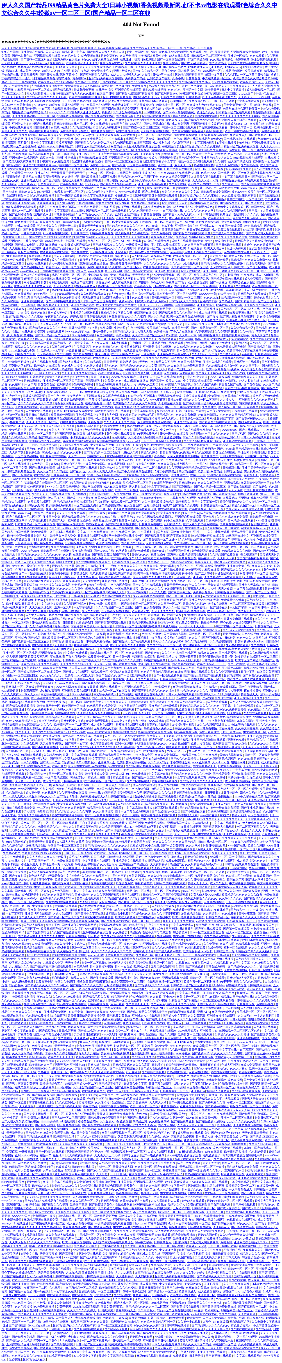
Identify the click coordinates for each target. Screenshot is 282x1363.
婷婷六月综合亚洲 (135, 1291)
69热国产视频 (78, 1140)
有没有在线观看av (110, 373)
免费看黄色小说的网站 (205, 1076)
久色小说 (178, 78)
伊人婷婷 (137, 1042)
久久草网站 (209, 407)
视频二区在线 (161, 1098)
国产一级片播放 (22, 475)
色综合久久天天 (251, 830)
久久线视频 (204, 452)
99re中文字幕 (190, 512)
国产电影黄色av (22, 55)
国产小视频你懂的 (253, 1193)
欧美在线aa (13, 894)
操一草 (56, 153)
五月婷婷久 (79, 494)
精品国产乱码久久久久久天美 (90, 1321)
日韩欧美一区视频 (60, 1329)
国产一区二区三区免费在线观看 (101, 350)
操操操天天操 (150, 1193)
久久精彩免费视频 (255, 713)
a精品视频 (127, 834)
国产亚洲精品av (212, 637)
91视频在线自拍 (65, 713)
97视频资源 (86, 1102)
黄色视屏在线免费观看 (173, 51)
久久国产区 (123, 467)
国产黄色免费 (195, 966)
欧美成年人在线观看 (229, 305)
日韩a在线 (77, 596)
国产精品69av (10, 1091)
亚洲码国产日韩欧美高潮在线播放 (156, 195)
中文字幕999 (85, 497)
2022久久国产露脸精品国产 (219, 758)
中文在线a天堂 (99, 123)
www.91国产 (270, 324)
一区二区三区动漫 (85, 505)
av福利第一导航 (19, 698)
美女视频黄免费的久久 (128, 1049)
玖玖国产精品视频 (123, 1038)
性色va (39, 599)
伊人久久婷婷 (198, 584)
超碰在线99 (103, 282)
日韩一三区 (19, 1049)
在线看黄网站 (229, 686)
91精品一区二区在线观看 (115, 690)
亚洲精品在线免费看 (264, 535)
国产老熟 (206, 512)
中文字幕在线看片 (26, 1030)
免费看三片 (112, 603)
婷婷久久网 (73, 1106)
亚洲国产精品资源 (83, 305)
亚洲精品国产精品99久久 (100, 887)
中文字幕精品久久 (205, 766)
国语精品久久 (166, 414)
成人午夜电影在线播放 (141, 463)
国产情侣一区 (231, 184)
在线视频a (14, 1359)
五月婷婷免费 (113, 1023)
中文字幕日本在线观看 (97, 860)
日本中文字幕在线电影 (249, 796)
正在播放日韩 (253, 690)
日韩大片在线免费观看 (21, 834)
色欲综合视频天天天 (99, 1128)
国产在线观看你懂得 (42, 467)
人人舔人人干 (65, 841)
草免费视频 (46, 679)
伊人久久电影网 (64, 256)
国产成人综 (156, 860)
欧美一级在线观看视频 (77, 1242)
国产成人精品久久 (214, 350)
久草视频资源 (204, 331)
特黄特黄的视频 (249, 403)
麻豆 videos (50, 1110)
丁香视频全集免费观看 (120, 955)
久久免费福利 (83, 1181)
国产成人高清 (251, 1208)
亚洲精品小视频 (22, 490)
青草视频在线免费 (75, 1227)
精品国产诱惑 (120, 996)
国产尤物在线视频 (183, 358)
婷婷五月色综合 (48, 720)
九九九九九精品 (89, 1053)
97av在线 (207, 698)
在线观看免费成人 (111, 63)
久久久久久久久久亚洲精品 (79, 373)
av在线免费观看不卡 (246, 622)
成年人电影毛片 (86, 762)
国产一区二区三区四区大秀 (223, 1045)
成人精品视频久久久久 (251, 860)
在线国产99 (41, 475)
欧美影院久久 (269, 902)
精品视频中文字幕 (250, 1072)
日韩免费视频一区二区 (215, 505)
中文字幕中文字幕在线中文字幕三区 (231, 1049)
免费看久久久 (113, 380)
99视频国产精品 (176, 282)
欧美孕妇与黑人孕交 (63, 535)
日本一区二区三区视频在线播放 (194, 955)
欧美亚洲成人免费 (97, 773)
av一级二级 (117, 773)
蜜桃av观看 (222, 531)
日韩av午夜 (175, 399)
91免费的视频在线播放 (38, 970)
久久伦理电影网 (42, 1042)
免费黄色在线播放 (186, 135)
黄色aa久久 (44, 996)
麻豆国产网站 (244, 1340)
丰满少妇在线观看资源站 (51, 392)
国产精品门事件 (268, 913)
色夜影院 (202, 460)
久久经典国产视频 (71, 819)
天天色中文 (146, 361)
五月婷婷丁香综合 (57, 599)
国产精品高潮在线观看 (66, 1091)
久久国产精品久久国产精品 (165, 819)
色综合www (209, 172)
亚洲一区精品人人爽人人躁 (141, 1091)
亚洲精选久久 (173, 524)
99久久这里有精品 (177, 739)
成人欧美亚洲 (181, 123)
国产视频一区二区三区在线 (32, 890)
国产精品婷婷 (64, 82)
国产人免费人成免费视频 (34, 977)
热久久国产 (44, 471)
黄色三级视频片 (241, 1325)
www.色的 (133, 441)
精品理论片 (53, 267)
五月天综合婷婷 (11, 947)
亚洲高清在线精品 (32, 51)
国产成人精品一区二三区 (210, 486)
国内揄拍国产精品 (80, 1314)
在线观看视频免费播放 (152, 324)
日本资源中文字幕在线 (230, 324)
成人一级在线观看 (169, 1189)
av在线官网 (58, 1015)
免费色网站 (228, 392)
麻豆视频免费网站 (223, 1011)
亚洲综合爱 (33, 452)
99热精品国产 (188, 471)
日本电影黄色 (153, 112)
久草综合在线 (198, 101)
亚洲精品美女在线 (52, 407)
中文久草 (267, 1030)
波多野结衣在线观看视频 (194, 1132)
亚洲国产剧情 (64, 679)
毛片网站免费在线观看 (166, 244)
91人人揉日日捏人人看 (41, 93)
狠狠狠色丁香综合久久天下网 (31, 565)
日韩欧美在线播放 (172, 898)
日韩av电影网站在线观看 (170, 883)
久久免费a (247, 274)
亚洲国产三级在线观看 (154, 1197)
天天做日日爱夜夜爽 (87, 1034)
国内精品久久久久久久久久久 (125, 225)
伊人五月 (160, 838)
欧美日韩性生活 (64, 1136)
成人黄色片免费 (30, 70)
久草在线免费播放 (198, 1287)
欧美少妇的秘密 (99, 482)
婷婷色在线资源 (88, 1121)
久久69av (7, 104)
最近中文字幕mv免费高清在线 (106, 1026)
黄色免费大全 (40, 478)
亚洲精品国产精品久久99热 (230, 743)
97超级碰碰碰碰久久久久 (151, 743)
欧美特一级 (141, 573)
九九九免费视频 (122, 1299)
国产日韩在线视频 (224, 1223)
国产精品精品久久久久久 (53, 305)
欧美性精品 (13, 603)
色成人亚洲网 (230, 1064)
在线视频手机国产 (124, 732)
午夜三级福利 (83, 346)
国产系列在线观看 (184, 664)
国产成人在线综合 (71, 361)
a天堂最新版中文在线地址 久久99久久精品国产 (78, 875)
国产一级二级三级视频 (127, 240)
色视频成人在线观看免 (241, 1219)
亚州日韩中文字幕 (38, 955)
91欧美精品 (147, 630)
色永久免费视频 (28, 252)
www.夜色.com (30, 550)
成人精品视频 (254, 1128)
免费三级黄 (140, 720)
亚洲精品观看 (265, 1268)
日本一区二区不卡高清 (210, 1166)
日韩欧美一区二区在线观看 (125, 1000)
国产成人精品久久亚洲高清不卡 (147, 1011)
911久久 (237, 1238)
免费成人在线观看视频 (125, 671)
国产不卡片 (69, 698)
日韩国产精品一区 (121, 796)
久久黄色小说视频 (189, 1321)
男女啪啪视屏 (113, 1147)
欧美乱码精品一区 (124, 418)
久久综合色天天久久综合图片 (97, 206)
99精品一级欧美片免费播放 (216, 342)
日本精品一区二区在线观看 (233, 112)
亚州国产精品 (144, 1299)
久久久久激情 (118, 229)
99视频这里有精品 (183, 724)
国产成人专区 (167, 1125)
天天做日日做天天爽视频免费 (87, 1015)
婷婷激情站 (96, 278)
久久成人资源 (127, 1234)
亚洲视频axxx (141, 940)
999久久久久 (40, 494)
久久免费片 (121, 1231)
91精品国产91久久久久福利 (253, 951)
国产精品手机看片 (110, 1083)
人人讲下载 (16, 452)
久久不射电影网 (11, 1159)
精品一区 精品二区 (30, 1231)
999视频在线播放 (20, 800)
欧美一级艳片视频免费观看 (192, 853)
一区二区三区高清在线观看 (247, 603)
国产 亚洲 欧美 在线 (180, 1042)
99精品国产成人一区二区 (81, 1083)
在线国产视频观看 (83, 282)
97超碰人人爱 (116, 592)
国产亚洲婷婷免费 (21, 214)
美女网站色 (74, 395)
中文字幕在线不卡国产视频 (158, 815)
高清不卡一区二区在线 (27, 1321)
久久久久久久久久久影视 (120, 422)
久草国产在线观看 (99, 104)
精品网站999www (199, 860)
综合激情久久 (18, 1261)
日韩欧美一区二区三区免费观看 (191, 985)
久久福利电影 (60, 1128)
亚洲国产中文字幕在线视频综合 (248, 63)
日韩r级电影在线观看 (121, 856)
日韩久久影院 (35, 505)
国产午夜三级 (57, 395)
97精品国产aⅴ (127, 516)
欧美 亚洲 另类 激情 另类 (226, 581)
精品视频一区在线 (138, 890)
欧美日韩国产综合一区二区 (144, 1170)
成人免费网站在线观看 (170, 1231)
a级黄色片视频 (251, 1291)
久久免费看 (257, 55)
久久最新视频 (23, 104)
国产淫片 (213, 316)
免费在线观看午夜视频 (96, 958)
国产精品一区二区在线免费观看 (106, 210)
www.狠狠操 (165, 305)
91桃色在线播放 (184, 1348)
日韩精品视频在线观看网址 (186, 1329)
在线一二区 (104, 1166)
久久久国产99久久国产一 (87, 970)
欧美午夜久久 (205, 358)
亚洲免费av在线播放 (67, 59)
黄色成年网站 (77, 940)
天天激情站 (72, 962)
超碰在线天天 (250, 694)
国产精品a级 (264, 1329)
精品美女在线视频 (44, 1000)
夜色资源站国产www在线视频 (211, 1144)
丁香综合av (69, 577)
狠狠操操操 (88, 872)
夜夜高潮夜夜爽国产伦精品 (49, 940)
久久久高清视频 (103, 811)
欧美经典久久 (140, 399)
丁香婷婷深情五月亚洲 (178, 735)
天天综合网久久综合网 (259, 751)
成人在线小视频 (145, 618)
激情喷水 (12, 70)
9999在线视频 (10, 51)
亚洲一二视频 (108, 565)
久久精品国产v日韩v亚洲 (73, 951)
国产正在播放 (237, 664)
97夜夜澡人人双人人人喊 (201, 588)
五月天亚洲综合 (72, 429)
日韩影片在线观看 (43, 512)
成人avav (88, 339)
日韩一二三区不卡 (212, 830)
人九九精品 (73, 1272)
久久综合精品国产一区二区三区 (93, 1087)
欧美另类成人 (33, 667)
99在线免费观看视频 (108, 384)
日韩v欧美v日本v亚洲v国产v (168, 1113)
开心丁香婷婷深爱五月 (94, 822)
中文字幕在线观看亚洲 (173, 509)
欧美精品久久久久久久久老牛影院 (135, 403)
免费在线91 (191, 1140)
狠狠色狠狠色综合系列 (100, 392)
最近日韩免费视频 (206, 728)
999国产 (224, 815)
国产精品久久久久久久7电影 (97, 747)
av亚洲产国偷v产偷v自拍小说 (92, 1283)
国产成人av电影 (25, 244)
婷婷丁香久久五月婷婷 (56, 1197)
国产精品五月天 (155, 535)
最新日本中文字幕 (55, 388)
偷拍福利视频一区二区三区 (94, 509)
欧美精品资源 (165, 410)
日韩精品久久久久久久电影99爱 (256, 1000)
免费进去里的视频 (21, 1348)
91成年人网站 (271, 1291)
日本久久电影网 (150, 1185)
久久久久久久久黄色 (70, 588)
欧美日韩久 (59, 766)
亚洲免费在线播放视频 (74, 539)
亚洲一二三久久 (203, 531)
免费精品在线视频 (210, 497)
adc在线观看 (191, 263)
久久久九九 (211, 297)
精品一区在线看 (164, 962)
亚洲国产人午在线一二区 (204, 184)
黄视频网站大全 (126, 1310)
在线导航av (230, 497)
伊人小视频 (102, 354)
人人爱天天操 (94, 1238)
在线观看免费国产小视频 (40, 1004)
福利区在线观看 (59, 282)
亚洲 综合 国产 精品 (28, 637)
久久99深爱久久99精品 (23, 437)
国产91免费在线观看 (39, 410)
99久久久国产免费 (205, 384)
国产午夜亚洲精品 (251, 686)
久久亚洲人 (107, 1121)
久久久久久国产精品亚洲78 (237, 414)
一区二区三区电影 (164, 713)
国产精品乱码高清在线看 (111, 622)
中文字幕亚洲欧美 (102, 743)
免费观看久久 (74, 85)
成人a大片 (130, 384)
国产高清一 (157, 380)
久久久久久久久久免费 (16, 1000)
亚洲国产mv (261, 758)
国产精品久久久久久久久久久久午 (40, 554)
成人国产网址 (269, 165)
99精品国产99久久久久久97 (127, 388)
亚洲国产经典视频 (125, 1219)
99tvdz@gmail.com (39, 1325)
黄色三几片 (165, 834)
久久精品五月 (61, 161)
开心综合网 (123, 444)
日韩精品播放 (121, 562)
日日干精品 (98, 856)
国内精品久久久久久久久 (193, 690)
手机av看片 (223, 1299)
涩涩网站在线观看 (175, 637)
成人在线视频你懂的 (64, 259)
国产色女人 (272, 1249)
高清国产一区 (181, 327)
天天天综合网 (141, 274)
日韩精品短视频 (72, 781)
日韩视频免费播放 (119, 1015)
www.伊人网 (110, 1034)
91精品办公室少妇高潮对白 (227, 1197)
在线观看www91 (220, 444)
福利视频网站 (128, 1034)
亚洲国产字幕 (226, 418)
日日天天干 (111, 361)
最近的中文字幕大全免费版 (69, 955)
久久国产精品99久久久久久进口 (122, 660)
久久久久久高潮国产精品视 (179, 652)
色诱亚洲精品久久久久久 (201, 898)
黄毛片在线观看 (79, 856)
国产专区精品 (104, 630)
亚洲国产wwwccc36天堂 (204, 599)
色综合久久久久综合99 (181, 1004)
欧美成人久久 (41, 1185)
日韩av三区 (44, 785)
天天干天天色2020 (175, 584)
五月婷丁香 (248, 671)
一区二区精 (75, 701)
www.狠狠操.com (70, 683)
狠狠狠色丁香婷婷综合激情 (29, 112)
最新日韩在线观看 (37, 414)
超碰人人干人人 (198, 883)
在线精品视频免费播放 (190, 108)
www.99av (24, 512)
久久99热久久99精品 (222, 924)
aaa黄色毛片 (9, 135)
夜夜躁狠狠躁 (46, 203)
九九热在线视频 (106, 324)
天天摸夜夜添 (247, 1314)
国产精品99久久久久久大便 (152, 985)
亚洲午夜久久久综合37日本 (57, 898)
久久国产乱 (204, 1159)
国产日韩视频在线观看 (138, 271)
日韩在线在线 (15, 410)
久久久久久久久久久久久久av (163, 263)
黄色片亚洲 (163, 478)
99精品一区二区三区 (159, 1087)
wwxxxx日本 (96, 955)
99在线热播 (195, 1193)
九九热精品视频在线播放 (160, 1030)
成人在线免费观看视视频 (109, 890)
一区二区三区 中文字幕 (77, 728)
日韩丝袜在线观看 (224, 860)
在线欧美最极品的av (232, 735)
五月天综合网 (153, 505)
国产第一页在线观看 (236, 928)
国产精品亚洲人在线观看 (219, 826)
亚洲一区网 (210, 271)
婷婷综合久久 (204, 562)
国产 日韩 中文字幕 (97, 1261)
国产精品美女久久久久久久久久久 (106, 701)
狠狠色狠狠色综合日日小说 (216, 656)
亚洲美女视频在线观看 (221, 1015)
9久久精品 (108, 218)
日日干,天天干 (212, 1283)
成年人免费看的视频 (28, 1170)
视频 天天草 (198, 475)
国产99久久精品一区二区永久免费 (155, 70)
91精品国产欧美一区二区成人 (34, 89)
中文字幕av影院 (19, 940)
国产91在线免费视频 (148, 607)
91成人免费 (53, 1076)
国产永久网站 (255, 879)
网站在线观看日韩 (35, 282)
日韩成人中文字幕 (180, 649)
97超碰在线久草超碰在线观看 (209, 1181)
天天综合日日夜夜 (184, 478)
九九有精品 (215, 785)
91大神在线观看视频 (237, 785)
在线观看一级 (266, 1185)
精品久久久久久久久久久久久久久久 (220, 819)
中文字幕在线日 (84, 607)
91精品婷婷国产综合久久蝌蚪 (95, 203)
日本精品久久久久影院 (183, 301)
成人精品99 (122, 233)
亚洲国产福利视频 (14, 1325)
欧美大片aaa (46, 82)
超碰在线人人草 (11, 581)
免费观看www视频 (233, 599)
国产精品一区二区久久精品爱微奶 (109, 940)
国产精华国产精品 (133, 543)
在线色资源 (214, 947)
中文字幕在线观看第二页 (190, 777)
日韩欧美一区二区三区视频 (250, 267)
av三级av (152, 51)
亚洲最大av (270, 690)
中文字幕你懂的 (42, 906)
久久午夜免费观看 (80, 618)
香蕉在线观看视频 (21, 127)
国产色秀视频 (60, 890)
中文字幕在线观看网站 (248, 1355)
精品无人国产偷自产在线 (237, 996)
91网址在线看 (41, 199)
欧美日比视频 (131, 815)
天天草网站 (186, 1166)
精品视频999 (59, 169)
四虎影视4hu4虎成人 (144, 157)
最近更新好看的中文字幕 (160, 161)
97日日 (74, 796)
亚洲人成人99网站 (221, 460)
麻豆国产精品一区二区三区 (163, 717)
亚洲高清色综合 (83, 1302)
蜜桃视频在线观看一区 (93, 569)
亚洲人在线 (42, 172)
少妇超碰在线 (32, 1204)
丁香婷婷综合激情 (71, 1159)
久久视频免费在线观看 (85, 218)
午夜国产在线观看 (231, 225)
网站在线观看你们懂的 (39, 1166)
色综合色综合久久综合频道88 (252, 78)
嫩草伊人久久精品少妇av (91, 369)
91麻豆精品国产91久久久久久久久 (200, 1249)
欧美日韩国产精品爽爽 (55, 928)
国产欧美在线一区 (17, 751)
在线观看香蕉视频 (13, 773)
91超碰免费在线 (218, 1265)
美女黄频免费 (218, 490)
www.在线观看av (190, 1110)
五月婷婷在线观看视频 (118, 985)
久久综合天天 (258, 1151)
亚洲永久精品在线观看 (217, 361)
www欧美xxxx (29, 271)
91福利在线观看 (191, 630)
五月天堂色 (9, 815)
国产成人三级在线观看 (211, 1219)
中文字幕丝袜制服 (143, 410)
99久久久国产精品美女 (63, 1299)
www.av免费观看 (130, 191)
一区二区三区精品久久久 (111, 339)
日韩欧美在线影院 (46, 1144)
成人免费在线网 (198, 282)
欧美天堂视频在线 (144, 512)
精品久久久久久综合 (162, 690)
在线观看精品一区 (18, 195)
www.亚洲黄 (71, 1257)
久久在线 (220, 615)
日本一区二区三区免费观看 (100, 301)
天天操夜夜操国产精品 (201, 1261)
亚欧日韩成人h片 (48, 399)
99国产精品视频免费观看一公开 (35, 531)
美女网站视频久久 (30, 958)
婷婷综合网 (79, 584)
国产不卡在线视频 (265, 1026)
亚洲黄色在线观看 (96, 819)
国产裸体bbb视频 (105, 803)
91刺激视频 (232, 274)
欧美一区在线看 (238, 615)
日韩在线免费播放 (224, 452)
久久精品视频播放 (96, 1079)
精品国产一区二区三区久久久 (254, 463)
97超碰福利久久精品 (239, 169)
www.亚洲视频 (201, 762)
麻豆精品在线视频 (183, 1136)
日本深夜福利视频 (102, 966)
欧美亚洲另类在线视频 (188, 1238)
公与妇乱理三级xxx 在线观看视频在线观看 (67, 788)
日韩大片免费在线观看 (255, 437)
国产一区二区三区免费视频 (26, 902)
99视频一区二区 (69, 490)
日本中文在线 (124, 966)
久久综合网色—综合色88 (97, 490)
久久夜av (125, 947)
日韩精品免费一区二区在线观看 (119, 308)
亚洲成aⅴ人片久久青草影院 (24, 735)
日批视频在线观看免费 (214, 135)
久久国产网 (270, 811)
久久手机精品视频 (199, 1253)
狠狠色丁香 (46, 879)
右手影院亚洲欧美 (175, 248)
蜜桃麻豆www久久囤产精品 (167, 1268)
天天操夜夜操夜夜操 (79, 1155)
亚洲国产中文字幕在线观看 (99, 187)
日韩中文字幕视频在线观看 (80, 754)
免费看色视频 (270, 131)
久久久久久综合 (72, 1265)
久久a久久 (174, 89)
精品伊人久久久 (250, 1253)
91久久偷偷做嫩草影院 (223, 403)
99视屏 (79, 838)
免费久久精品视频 (97, 838)
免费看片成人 (239, 135)
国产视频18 (243, 286)
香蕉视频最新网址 (210, 618)
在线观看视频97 (42, 645)
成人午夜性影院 (11, 1004)
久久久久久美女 (262, 565)
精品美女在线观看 (186, 732)
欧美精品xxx (119, 146)
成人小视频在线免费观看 (247, 1140)
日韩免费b (94, 1117)
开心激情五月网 (239, 1321)
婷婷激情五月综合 (18, 361)
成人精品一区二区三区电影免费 (238, 407)
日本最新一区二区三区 (215, 1140)
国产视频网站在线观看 (35, 1117)
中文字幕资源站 (145, 834)
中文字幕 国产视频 (102, 444)
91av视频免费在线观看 (249, 157)
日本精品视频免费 (44, 78)
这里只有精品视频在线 (210, 875)
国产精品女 (63, 1283)
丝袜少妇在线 (186, 713)
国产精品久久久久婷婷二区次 (94, 142)
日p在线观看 (106, 1310)
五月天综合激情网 (162, 966)
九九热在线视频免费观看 (62, 902)
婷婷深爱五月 (95, 524)
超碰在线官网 (18, 433)
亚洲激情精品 (256, 664)
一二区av (43, 807)
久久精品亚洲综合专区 (84, 127)
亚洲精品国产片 (207, 1234)
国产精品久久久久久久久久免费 (191, 773)
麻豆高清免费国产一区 (255, 482)
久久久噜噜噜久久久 (106, 346)
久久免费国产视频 (227, 671)
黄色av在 (137, 1030)
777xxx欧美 (40, 104)
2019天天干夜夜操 (13, 97)
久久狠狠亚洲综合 (75, 603)
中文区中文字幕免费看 (99, 917)
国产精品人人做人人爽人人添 (106, 51)
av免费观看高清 (194, 365)
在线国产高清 (143, 142)
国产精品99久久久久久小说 (245, 966)
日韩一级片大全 (102, 331)
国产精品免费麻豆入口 (187, 943)
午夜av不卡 (13, 395)
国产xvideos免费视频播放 (179, 112)
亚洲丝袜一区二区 (257, 456)
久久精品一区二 (158, 562)
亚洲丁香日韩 (88, 1094)
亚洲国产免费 (52, 516)
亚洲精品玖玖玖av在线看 (80, 1208)
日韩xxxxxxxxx (139, 701)
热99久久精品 (28, 879)
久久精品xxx (221, 1227)
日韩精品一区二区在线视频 (35, 1174)
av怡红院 (248, 229)
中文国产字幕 (238, 607)
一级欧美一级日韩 (138, 244)
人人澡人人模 (158, 592)
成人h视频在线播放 (136, 380)
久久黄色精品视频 (43, 195)
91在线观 (121, 1317)
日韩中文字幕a (162, 286)
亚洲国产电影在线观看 (188, 792)
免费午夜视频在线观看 (41, 951)
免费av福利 (126, 301)
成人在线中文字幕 (260, 308)
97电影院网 (232, 1008)
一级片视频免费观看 (121, 751)
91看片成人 (124, 1212)
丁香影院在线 (92, 395)
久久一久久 (244, 637)
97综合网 (168, 108)
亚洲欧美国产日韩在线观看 (160, 1340)
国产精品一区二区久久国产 (65, 917)
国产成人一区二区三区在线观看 (237, 788)
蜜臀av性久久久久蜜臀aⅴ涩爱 (33, 286)
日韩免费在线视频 (155, 89)
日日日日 (68, 622)
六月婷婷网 (16, 138)
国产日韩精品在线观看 (93, 157)
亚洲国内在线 (88, 1291)
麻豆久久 (189, 437)
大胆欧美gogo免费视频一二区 (234, 1057)
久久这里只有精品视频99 (157, 671)
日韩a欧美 (223, 955)
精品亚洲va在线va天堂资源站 (187, 1060)
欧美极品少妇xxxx (252, 82)
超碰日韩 (68, 153)
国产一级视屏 (219, 282)
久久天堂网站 (24, 293)
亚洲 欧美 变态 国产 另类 (219, 992)
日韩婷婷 (230, 637)
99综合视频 (87, 448)
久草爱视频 (83, 841)
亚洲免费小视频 (236, 320)
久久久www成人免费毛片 (167, 940)
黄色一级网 (61, 626)
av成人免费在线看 (21, 558)
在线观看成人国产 (162, 237)
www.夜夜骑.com (96, 928)
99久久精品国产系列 (39, 342)
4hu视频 (64, 244)
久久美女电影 (99, 1068)
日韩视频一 (61, 596)
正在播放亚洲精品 (192, 1106)
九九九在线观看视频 (86, 1306)
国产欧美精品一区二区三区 (138, 603)
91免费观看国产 (112, 1117)
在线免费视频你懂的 (137, 350)
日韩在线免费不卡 (154, 1144)
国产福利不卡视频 (116, 1329)
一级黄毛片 (182, 1076)
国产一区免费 (18, 1102)
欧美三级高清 (29, 690)
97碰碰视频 (82, 1068)
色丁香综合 (260, 486)
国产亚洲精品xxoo (167, 93)
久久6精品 (115, 758)
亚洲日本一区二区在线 (20, 686)
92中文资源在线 (254, 123)
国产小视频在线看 (194, 811)
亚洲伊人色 (19, 123)
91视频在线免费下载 (101, 1193)
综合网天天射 (31, 894)
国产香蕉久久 (91, 660)
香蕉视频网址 (94, 380)
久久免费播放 (91, 581)
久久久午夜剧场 (87, 577)
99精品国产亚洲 (25, 354)
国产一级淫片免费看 (69, 195)
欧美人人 (55, 429)
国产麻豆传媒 (48, 1030)
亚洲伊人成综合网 (168, 630)
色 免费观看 (123, 1121)
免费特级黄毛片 (122, 104)
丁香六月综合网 (33, 240)
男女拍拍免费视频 (268, 316)
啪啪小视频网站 (133, 1208)
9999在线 (54, 611)
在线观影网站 (61, 883)
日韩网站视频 (264, 229)
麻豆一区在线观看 (126, 630)
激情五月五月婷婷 (108, 1348)
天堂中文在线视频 (236, 970)
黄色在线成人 (175, 119)
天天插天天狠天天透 (41, 841)
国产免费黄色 (114, 667)
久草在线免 (73, 187)
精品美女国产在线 (230, 384)
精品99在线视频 (254, 667)
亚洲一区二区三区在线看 (237, 1117)
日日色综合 (117, 569)
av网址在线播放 (41, 1280)
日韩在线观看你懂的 (98, 641)
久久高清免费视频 (147, 1008)
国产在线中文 (80, 252)
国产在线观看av (249, 429)
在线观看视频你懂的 (65, 108)
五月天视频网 (138, 1317)
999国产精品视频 (155, 660)
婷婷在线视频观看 (128, 1193)
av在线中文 (164, 917)
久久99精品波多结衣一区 (222, 365)
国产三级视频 (52, 180)
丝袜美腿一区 (60, 1072)
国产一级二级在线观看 (52, 1336)
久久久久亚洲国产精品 (105, 894)
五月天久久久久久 (163, 611)
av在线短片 (16, 860)
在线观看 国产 (133, 505)
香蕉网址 (162, 1257)
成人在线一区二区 (267, 705)
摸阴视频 (182, 237)
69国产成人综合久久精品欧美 (25, 739)
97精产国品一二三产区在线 (191, 463)
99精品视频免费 (195, 947)
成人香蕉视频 (149, 1283)
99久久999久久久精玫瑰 (16, 373)
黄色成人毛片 (37, 875)
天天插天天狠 (58, 1079)
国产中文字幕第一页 (205, 501)
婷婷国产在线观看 (40, 123)
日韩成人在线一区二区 (50, 1106)
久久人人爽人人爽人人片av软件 (46, 856)
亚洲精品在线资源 (162, 853)
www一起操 (118, 1011)
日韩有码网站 (238, 868)
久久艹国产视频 (110, 1159)
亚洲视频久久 (27, 1265)
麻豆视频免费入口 (268, 849)
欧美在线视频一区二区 (16, 906)
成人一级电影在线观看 (63, 263)
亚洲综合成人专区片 (240, 977)
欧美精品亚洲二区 (220, 218)
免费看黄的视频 (110, 649)
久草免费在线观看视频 (241, 1215)
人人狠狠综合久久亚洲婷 (25, 248)
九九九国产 (246, 93)
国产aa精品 (263, 1049)
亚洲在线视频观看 (244, 773)
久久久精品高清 (98, 531)
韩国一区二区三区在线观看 (179, 127)
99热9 (37, 683)
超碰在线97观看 (236, 985)
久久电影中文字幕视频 (266, 1321)
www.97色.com (38, 63)
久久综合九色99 (159, 1136)
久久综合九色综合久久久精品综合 (81, 1144)
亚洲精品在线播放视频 (84, 312)
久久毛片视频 (24, 1306)
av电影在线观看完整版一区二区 (205, 679)
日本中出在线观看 (228, 940)
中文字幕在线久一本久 (177, 426)
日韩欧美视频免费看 (155, 1045)
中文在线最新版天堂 (187, 1336)
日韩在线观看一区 (252, 974)
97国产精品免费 (198, 59)
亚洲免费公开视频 (38, 169)
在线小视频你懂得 (162, 1053)
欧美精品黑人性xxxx (31, 339)
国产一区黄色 (111, 1178)
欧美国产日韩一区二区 (134, 853)
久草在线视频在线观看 (94, 974)
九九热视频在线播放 (115, 581)
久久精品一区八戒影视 (192, 1128)
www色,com (103, 1299)
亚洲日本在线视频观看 (117, 97)
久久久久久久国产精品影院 (44, 1227)
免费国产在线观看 (66, 906)
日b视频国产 (65, 146)
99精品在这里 (255, 1170)
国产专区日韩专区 (38, 932)
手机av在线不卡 (177, 751)
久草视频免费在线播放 (127, 358)
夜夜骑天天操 (52, 176)
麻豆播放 (76, 626)
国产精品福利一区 (147, 528)
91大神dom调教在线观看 (240, 724)
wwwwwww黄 (207, 293)
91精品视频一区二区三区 (221, 93)
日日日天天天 (147, 305)
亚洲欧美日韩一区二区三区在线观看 (229, 1200)
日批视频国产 (80, 233)
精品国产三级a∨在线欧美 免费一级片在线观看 (160, 1314)
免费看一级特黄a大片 (35, 758)
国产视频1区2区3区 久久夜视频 (130, 150)
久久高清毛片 (147, 1310)
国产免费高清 (204, 800)
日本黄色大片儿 (48, 184)
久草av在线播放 (53, 1170)
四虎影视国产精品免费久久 (141, 429)
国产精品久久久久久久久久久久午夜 (29, 1238)
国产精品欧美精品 (24, 1336)
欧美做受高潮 (63, 1246)
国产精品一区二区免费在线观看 (152, 777)
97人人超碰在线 (249, 380)
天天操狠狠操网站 (52, 743)
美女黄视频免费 (33, 460)
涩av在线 (113, 906)
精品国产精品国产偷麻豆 (115, 577)
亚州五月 (82, 547)
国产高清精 (139, 690)
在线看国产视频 (161, 256)
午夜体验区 (221, 909)
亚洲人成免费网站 (204, 1026)
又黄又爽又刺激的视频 (204, 1242)
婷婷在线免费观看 (257, 1023)
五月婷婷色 (60, 1140)
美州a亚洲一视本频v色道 (226, 290)
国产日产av (152, 652)
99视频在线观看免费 (84, 308)
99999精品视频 (71, 297)
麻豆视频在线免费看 (101, 460)
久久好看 (156, 996)
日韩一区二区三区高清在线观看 (152, 1159)
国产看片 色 (256, 210)
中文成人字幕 (122, 1227)
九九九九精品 (124, 1272)
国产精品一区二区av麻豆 (234, 172)
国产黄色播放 (168, 796)
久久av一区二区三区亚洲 (230, 800)
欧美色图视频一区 (266, 127)
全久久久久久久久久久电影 (35, 403)
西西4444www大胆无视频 (183, 660)
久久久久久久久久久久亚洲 (149, 290)
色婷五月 (101, 1098)
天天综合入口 (260, 252)
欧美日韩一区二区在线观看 (195, 1034)
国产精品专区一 (189, 157)
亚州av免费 (92, 596)
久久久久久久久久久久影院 (239, 838)
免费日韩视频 (224, 698)
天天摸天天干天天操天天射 (260, 766)
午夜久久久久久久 (157, 924)
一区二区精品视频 (27, 456)
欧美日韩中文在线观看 (259, 490)
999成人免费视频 (247, 392)
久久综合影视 (71, 55)
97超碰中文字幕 (81, 890)
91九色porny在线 (119, 293)
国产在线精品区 (268, 195)
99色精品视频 (40, 849)
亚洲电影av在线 (84, 679)
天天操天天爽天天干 (14, 63)
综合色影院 (261, 297)
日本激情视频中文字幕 (235, 335)
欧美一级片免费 (216, 369)
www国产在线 (209, 815)
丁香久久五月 (118, 875)
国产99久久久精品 (260, 433)
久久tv (146, 501)
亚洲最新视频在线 (248, 1038)
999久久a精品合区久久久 (57, 1068)
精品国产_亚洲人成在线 (16, 1317)
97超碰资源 (193, 569)
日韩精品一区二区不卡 (135, 906)
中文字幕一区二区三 (203, 747)
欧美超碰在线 (106, 335)
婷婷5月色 (64, 78)
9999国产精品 (174, 588)
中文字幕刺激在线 (171, 210)
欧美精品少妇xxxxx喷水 (79, 135)
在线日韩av (205, 909)
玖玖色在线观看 (235, 1094)
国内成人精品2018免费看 (242, 1166)
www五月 (136, 123)
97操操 (39, 1053)
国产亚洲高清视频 (24, 1283)
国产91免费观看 (270, 187)
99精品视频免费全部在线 (195, 494)
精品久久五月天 (166, 361)
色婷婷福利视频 (136, 819)
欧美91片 (75, 751)
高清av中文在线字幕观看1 (70, 1049)
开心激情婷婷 (60, 977)
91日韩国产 (16, 1166)
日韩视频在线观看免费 (92, 535)
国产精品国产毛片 (175, 67)
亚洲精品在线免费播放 (246, 51)
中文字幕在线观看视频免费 (225, 751)
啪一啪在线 (41, 1291)
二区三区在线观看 (246, 1336)
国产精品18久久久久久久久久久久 (201, 781)
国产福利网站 (267, 1272)
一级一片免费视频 (195, 1023)
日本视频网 (43, 161)
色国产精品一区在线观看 (244, 153)
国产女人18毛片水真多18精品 (202, 441)
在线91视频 (182, 671)
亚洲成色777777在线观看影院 (53, 558)
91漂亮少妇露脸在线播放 (122, 1197)
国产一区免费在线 (211, 970)
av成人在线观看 (63, 913)
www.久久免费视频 (55, 667)
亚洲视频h (113, 769)
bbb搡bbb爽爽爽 (50, 690)
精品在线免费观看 (40, 1261)
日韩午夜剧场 (81, 70)
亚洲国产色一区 (134, 1019)
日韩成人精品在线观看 (46, 622)
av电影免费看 (46, 1283)
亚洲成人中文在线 (102, 407)
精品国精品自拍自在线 (204, 203)
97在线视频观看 (124, 709)
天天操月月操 (219, 256)
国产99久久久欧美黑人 (185, 758)
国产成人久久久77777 (33, 917)
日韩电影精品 (21, 101)
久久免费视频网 (110, 127)
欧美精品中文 (45, 1189)
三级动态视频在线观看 (91, 989)
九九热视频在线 (69, 1340)
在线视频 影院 (224, 240)
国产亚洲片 (156, 739)
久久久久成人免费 (261, 947)
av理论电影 (171, 373)
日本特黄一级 (122, 656)
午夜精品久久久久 (57, 316)
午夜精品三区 (52, 958)
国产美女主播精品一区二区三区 (44, 1113)
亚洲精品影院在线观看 (140, 698)
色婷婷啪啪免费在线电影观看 (232, 512)
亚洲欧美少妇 (209, 1030)
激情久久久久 (140, 554)
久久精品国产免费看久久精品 (43, 581)
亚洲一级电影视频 (74, 267)
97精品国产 (13, 165)
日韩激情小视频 (64, 214)
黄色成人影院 (97, 777)
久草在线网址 (183, 384)
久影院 (146, 74)
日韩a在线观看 (226, 1004)
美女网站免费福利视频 (113, 924)
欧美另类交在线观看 (68, 879)
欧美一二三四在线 (127, 490)
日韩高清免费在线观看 (41, 308)
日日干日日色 (213, 792)
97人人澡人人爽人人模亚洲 (20, 796)
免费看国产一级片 (44, 1215)
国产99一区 (116, 369)
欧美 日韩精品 (253, 225)
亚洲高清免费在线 (170, 395)
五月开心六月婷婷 (77, 119)
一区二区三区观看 (110, 1291)
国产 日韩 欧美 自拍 (143, 376)
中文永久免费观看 (76, 652)
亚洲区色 (7, 849)
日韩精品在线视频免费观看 (242, 864)
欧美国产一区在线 (74, 705)
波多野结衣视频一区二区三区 (50, 992)
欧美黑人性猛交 (198, 1333)
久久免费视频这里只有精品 (239, 195)
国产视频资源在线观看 (16, 645)
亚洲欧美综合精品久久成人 (251, 1242)
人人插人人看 (221, 762)
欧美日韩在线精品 (158, 327)
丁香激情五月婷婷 (66, 150)
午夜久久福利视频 (156, 1000)
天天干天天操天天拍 (138, 974)
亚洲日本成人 (47, 146)
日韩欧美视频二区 (172, 679)
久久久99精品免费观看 (186, 388)
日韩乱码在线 (125, 460)
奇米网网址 (212, 1310)
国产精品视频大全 (32, 267)
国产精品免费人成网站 (49, 543)
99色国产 (125, 785)
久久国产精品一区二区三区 (164, 645)
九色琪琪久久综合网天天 (47, 85)
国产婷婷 (146, 849)
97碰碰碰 (262, 414)
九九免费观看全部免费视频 (154, 558)
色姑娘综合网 (85, 622)
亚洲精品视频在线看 (175, 977)
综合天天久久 (80, 376)
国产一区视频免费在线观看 (102, 815)
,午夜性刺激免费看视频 (30, 569)
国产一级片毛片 (69, 872)
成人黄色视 (33, 792)
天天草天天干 (165, 698)
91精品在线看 (211, 569)
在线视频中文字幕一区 (161, 187)
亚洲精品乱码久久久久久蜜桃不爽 (74, 1325)
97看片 (218, 849)
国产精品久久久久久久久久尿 (185, 720)
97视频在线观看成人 (161, 1223)
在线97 (16, 331)
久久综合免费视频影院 (127, 112)
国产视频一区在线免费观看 (19, 1193)
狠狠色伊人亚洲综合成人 (84, 112)
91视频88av (183, 962)
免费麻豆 (12, 1151)
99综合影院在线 (51, 853)
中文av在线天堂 (218, 1019)
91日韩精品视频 (208, 335)
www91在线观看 (220, 376)
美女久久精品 (157, 316)
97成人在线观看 (25, 225)
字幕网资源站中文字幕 (60, 739)
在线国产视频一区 (165, 482)
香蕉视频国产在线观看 (63, 448)
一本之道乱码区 (264, 1015)
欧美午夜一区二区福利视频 (201, 981)
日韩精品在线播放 (232, 180)
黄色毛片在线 (147, 1178)
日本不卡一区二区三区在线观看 (177, 293)
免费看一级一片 (100, 165)
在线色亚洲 (116, 819)
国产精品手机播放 (217, 1106)
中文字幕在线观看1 (189, 992)
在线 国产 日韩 (19, 883)
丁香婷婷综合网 (150, 153)
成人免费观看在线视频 (226, 229)
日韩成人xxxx (234, 123)
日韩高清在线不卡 (173, 229)
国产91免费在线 (83, 354)
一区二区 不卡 (27, 184)
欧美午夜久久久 (16, 1057)
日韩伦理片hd (157, 1317)
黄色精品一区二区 (150, 248)
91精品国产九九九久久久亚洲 (76, 93)
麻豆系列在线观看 (166, 807)
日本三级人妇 (205, 1136)
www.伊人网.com (66, 686)
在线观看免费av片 (113, 297)
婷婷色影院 (171, 494)
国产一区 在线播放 (104, 1212)
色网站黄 (122, 550)
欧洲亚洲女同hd (131, 346)
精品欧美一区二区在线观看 (115, 286)
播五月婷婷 (189, 618)
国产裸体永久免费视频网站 (79, 924)
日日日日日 (66, 1110)
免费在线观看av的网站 (212, 478)
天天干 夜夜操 (100, 376)
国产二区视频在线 (138, 781)
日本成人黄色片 (58, 312)
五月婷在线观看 (90, 1019)
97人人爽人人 (171, 418)
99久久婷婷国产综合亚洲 (126, 1189)
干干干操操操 (50, 1121)
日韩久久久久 (28, 191)
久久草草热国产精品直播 (188, 131)
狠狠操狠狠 (13, 176)
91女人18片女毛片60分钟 (190, 1272)
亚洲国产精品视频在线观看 (224, 475)
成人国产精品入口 (240, 161)
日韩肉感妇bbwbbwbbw (250, 641)
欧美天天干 (212, 89)
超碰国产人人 (96, 456)
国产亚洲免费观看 (38, 259)
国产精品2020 (224, 426)
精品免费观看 (131, 108)
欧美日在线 (259, 452)
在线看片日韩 (163, 1336)
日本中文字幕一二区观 (224, 974)
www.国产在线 (237, 845)
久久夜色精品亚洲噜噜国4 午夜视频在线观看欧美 (68, 921)
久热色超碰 (186, 339)
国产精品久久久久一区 (160, 803)
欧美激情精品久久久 (94, 138)
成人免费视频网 (168, 785)
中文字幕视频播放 (35, 1098)
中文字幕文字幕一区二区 (118, 1008)
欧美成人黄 (141, 966)
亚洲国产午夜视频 (174, 1253)
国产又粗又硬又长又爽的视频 (20, 1121)
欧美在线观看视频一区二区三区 (122, 1132)
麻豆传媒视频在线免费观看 (154, 422)
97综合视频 (39, 769)
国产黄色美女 (65, 203)
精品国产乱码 (201, 278)
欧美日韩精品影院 (214, 845)
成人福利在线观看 (103, 724)
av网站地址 (61, 970)
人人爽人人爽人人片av (102, 471)
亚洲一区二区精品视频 (152, 184)
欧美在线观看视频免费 (210, 1215)
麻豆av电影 (47, 157)
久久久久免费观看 (13, 856)
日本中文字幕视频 (42, 142)
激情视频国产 (210, 456)
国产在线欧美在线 (100, 1227)
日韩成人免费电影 (60, 1302)
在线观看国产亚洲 (178, 550)
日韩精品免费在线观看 (68, 1261)
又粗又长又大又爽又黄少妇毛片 (166, 599)
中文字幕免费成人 (105, 694)
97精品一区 (166, 622)
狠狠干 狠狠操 (227, 293)
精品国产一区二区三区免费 (224, 683)
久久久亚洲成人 (66, 1102)
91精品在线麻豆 (177, 1072)
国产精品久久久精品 (19, 1340)
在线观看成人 (220, 339)
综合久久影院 (168, 1034)
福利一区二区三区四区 (146, 921)
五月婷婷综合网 (220, 267)
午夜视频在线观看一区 (266, 312)
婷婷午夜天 (263, 992)
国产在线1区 (78, 471)
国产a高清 (119, 165)
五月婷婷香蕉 (46, 354)
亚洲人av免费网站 (90, 199)
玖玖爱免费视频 (50, 222)
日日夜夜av (8, 618)
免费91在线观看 (97, 267)
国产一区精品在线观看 (50, 1151)
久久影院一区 (144, 1166)
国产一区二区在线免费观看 (259, 150)
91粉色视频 (269, 834)
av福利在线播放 (214, 902)
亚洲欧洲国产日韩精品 (228, 539)
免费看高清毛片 (101, 70)
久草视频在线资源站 (238, 395)
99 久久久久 (23, 732)
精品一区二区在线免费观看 (172, 683)
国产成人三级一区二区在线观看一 (40, 671)
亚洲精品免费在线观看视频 (106, 78)
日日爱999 (273, 641)
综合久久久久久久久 (225, 853)
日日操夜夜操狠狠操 (225, 1253)
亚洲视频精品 (231, 633)
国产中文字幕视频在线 (124, 1068)
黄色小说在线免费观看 (121, 433)
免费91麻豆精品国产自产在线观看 (209, 1204)
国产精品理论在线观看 (246, 1091)
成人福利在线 (162, 142)
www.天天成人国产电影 (231, 346)
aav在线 (198, 1310)
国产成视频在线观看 (182, 849)
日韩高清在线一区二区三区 (107, 652)
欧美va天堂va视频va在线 (227, 1287)
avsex (4, 883)
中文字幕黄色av (270, 906)
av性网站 (220, 153)
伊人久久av (84, 1136)
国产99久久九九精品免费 (231, 237)
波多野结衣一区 (200, 433)
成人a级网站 (92, 85)
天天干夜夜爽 (45, 686)
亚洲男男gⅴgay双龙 (64, 199)
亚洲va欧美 (33, 1181)
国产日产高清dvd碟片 (151, 747)
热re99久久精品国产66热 (231, 210)
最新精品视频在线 (231, 754)
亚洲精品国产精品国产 (189, 74)
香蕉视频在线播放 (77, 407)
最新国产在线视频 (146, 312)
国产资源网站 (254, 203)
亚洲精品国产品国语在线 (59, 248)
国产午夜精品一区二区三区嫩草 (203, 645)
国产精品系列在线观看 (233, 652)
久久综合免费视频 (38, 1015)
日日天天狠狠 (37, 1295)
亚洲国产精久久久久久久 (263, 1094)
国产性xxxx (264, 630)
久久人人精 (128, 1178)
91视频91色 (77, 1128)
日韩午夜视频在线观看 (153, 1219)
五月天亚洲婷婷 (137, 1102)
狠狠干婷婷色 (257, 1019)
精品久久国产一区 (243, 505)
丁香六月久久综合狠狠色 (61, 1053)
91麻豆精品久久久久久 (38, 724)
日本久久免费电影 (138, 297)
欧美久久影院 (257, 845)
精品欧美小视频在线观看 (67, 290)
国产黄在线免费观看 (208, 928)
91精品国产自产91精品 (183, 1000)
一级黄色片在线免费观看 (183, 830)
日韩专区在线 (131, 1155)
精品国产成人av (265, 1102)
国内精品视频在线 (190, 70)
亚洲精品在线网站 (60, 237)
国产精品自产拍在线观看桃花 (192, 233)
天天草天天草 (144, 683)
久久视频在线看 (161, 1265)
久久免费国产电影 (213, 320)
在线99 (53, 539)
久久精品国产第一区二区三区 (190, 267)
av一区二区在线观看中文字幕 (195, 153)
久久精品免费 (53, 754)
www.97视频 (112, 970)
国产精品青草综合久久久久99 (81, 516)
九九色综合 (57, 63)
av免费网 (234, 369)
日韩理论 (158, 1064)
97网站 (193, 237)
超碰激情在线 (178, 101)
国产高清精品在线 (260, 346)
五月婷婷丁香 (208, 301)
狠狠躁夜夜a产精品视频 (24, 278)
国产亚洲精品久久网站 (95, 74)
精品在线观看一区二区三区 (69, 274)
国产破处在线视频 (239, 486)
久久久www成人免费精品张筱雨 (179, 172)
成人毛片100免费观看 (258, 539)
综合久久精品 (124, 407)
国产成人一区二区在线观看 (149, 467)
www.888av (271, 1155)
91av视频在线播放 (13, 1015)
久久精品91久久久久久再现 (74, 811)
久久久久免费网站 (167, 754)
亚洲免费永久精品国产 (24, 157)
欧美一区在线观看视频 (200, 940)
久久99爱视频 (88, 902)
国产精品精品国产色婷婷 (115, 754)
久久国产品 (127, 180)
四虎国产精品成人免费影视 (185, 902)
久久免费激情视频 (62, 547)
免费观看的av (170, 1106)
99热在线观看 (168, 339)
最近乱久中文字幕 (135, 1083)
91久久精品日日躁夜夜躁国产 (256, 924)
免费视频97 (215, 395)
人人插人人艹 (229, 399)
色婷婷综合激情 (216, 520)
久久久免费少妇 (161, 233)
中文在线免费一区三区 (217, 78)
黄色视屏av (79, 78)
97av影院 (172, 335)
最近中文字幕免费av (149, 856)
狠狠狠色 (176, 1045)
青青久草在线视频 (208, 176)
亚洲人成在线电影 (99, 1064)
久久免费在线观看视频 (248, 1125)
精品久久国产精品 (199, 887)
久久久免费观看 (36, 497)
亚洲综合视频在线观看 (254, 497)
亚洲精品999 (32, 1019)
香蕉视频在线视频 (87, 1057)
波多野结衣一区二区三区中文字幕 (149, 1026)
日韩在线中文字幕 (260, 985)
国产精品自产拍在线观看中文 (189, 1197)
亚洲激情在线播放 (108, 543)
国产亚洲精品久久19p (125, 354)
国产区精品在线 (67, 1094)
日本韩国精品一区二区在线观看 (35, 524)
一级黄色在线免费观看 (32, 618)
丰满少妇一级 (236, 777)
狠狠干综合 (135, 395)
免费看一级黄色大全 (105, 320)
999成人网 (157, 282)
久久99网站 (245, 1015)
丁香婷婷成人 (145, 709)
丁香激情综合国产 (206, 649)
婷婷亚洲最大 (30, 864)
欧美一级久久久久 (50, 868)
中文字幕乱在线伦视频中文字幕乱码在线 (88, 1076)
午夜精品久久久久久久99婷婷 (250, 917)
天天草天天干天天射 (244, 531)
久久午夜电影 (140, 233)
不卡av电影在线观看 (241, 478)
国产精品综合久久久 (131, 717)
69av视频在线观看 (69, 1125)
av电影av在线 (59, 127)
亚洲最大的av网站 (21, 365)
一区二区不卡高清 (158, 388)
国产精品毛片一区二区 (69, 1238)
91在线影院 (267, 475)
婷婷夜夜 (168, 153)
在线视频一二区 (119, 1030)
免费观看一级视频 (185, 909)
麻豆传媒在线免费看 (159, 543)
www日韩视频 (264, 520)
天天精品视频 (91, 868)
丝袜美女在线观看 (263, 928)
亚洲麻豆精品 (206, 305)
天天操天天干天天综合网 (254, 97)
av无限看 (68, 864)
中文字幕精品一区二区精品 (80, 1287)
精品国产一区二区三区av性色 (165, 1246)
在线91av (21, 562)
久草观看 (55, 1098)
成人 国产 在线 (236, 373)
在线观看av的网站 (229, 747)
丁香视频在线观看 (27, 407)
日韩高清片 (29, 603)
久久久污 (195, 637)
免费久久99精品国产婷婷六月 (203, 252)
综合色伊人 (133, 633)
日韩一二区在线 (13, 320)
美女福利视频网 (82, 550)
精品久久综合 (150, 452)
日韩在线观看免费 (202, 671)
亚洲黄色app (78, 1064)
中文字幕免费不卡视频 (220, 720)
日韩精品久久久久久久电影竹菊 (251, 259)
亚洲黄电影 (125, 1181)
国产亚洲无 (136, 822)
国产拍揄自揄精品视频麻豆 (93, 562)
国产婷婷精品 (218, 63)
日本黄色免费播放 (189, 350)
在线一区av (114, 1091)
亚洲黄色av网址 (232, 667)
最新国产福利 (71, 222)
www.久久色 (110, 947)
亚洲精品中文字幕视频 (237, 441)
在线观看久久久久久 (246, 214)
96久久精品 (89, 565)
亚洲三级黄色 (122, 70)
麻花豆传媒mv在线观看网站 (231, 543)
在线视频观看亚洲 (44, 588)
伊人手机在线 (57, 497)
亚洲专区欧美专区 (143, 478)
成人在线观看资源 (116, 486)
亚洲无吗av (209, 448)
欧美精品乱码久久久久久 (82, 63)
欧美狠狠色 (74, 1280)
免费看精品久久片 (50, 826)
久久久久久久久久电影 (264, 743)
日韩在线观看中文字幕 (83, 327)
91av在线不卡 (191, 890)
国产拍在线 (126, 694)
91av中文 (181, 698)
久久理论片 (102, 1102)
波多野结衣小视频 (117, 913)
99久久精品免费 (99, 494)
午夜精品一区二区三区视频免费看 (115, 1351)
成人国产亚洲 (52, 781)
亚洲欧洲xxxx (188, 482)
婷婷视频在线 (203, 989)
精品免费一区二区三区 (125, 501)
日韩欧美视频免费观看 (21, 471)
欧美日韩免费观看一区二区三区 (66, 460)
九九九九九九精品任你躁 (34, 815)
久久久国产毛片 (250, 365)
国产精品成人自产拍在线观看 (132, 641)
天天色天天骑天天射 (255, 1132)
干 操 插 (137, 444)
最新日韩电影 (69, 569)
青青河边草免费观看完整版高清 (242, 1155)
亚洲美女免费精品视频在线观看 (118, 153)
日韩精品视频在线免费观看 (166, 342)
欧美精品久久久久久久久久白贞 (242, 894)
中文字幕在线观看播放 (226, 822)
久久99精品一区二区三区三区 (190, 581)
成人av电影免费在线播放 (149, 596)
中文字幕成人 (194, 528)
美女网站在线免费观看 (163, 705)
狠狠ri (209, 240)
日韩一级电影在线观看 (190, 410)
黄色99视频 (75, 1079)
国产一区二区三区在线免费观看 (124, 735)
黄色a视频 (176, 252)
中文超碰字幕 (168, 1249)
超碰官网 (253, 762)
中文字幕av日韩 (119, 448)
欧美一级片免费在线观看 (188, 917)
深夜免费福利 (108, 902)
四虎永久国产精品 (181, 1257)
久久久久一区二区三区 (35, 1333)
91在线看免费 (125, 883)
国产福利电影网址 (122, 838)
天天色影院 (26, 1106)
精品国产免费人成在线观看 (104, 807)
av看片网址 (128, 135)
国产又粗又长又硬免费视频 (201, 524)
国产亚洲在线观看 (102, 977)
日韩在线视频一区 (65, 1023)
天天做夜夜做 (91, 297)
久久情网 (221, 161)
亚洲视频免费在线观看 (97, 932)
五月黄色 (23, 142)
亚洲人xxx (92, 184)
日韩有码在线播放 (178, 1325)
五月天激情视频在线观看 (144, 146)
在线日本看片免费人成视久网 (131, 958)
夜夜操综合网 (21, 992)
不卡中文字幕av (153, 769)
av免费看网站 (10, 1253)
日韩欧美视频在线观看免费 (98, 176)
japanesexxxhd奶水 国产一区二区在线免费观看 (155, 569)
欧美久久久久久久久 (14, 131)
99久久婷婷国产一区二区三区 (63, 1231)
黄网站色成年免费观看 (16, 539)
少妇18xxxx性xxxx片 (152, 497)
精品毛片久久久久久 (263, 615)
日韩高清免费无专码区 (27, 728)
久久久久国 (165, 463)
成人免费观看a (254, 278)
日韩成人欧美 (21, 1060)
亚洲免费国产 (186, 392)
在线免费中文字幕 (119, 989)
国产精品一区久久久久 (72, 1000)
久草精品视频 (38, 520)
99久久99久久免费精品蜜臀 (229, 709)
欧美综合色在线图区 (242, 282)
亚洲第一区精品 (238, 55)
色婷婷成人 (63, 1166)
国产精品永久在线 (166, 320)
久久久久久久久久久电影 (227, 1053)
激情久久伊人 (271, 1087)
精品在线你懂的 (204, 165)
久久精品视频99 (159, 1121)
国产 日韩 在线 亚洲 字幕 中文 (59, 74)
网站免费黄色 (71, 958)
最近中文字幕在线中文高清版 (53, 1034)
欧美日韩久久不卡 (208, 694)
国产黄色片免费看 (125, 664)
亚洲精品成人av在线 (128, 539)
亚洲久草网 (253, 324)
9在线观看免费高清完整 (21, 206)
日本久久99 (131, 667)
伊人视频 (12, 656)
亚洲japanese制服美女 (190, 1094)
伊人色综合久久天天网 (199, 324)
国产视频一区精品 (143, 293)
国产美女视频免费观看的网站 (233, 717)
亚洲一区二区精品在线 (209, 169)
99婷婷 (126, 1159)
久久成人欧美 (59, 909)
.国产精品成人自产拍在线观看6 (149, 252)
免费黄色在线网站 (116, 1238)
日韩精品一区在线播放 (55, 550)
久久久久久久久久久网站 (44, 1242)
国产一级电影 (127, 324)
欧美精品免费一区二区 (240, 1185)
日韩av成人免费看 (99, 418)
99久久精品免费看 (196, 641)
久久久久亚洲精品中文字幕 (107, 1072)
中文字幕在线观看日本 (236, 176)
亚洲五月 (7, 1030)
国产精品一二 (239, 909)
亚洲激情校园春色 (32, 301)
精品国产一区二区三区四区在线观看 (181, 1212)
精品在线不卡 (207, 558)
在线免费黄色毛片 (250, 422)
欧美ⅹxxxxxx (233, 67)
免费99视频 (167, 565)
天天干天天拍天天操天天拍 (19, 1072)
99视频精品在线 (36, 845)
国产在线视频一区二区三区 (24, 516)
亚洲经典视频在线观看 (155, 131)
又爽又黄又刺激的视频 (194, 1340)
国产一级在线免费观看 (183, 1102)
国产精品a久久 (256, 599)
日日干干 (22, 237)
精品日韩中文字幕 (74, 51)
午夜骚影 (26, 482)
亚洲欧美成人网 (31, 180)
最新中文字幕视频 (57, 210)
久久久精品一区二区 (205, 354)
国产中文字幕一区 (195, 403)
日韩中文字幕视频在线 (178, 169)
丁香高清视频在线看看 (213, 127)
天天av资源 (225, 588)
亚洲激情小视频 (266, 720)
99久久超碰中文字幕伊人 (102, 191)
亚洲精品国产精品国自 (134, 864)
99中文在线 (152, 845)
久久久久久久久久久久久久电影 (240, 116)
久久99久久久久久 (231, 898)
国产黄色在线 (253, 384)
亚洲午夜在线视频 (60, 769)
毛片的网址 (102, 501)
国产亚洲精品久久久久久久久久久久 (153, 82)
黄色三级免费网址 (188, 622)
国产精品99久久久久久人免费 (139, 365)
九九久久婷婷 (228, 1314)
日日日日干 (9, 936)
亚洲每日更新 (188, 656)
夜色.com (142, 1113)
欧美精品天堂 (141, 611)
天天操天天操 (103, 664)
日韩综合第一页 (50, 864)
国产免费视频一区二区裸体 (160, 539)
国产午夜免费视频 (77, 615)
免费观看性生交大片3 (94, 796)
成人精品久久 (182, 1026)
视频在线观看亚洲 (13, 709)
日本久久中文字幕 (80, 1351)
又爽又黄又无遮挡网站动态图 (245, 509)
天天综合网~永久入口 (136, 713)
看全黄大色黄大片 (182, 547)
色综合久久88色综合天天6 (250, 218)
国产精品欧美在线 (247, 448)
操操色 (106, 112)
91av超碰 (93, 936)
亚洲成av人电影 (139, 1265)
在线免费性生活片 (113, 426)
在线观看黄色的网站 (85, 1249)
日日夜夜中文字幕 (97, 290)
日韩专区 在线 (233, 471)
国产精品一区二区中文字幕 (72, 342)
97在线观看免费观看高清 (261, 180)
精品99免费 (206, 237)
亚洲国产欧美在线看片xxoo (40, 165)
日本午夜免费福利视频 (157, 206)
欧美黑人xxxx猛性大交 (98, 626)
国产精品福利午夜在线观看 (112, 410)
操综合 (266, 1038)
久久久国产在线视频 (144, 448)
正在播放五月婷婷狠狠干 (126, 263)
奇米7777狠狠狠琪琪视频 (85, 97)
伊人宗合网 (140, 577)
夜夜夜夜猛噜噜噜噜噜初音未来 (129, 1344)
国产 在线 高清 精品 (170, 376)
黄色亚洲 (56, 849)
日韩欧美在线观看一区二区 (111, 1314)
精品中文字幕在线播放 (72, 1004)
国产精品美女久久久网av (195, 82)
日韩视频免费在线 (151, 524)
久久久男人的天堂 (160, 577)
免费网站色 (209, 1110)
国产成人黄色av (229, 354)
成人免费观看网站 (210, 1291)
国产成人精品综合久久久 (117, 936)
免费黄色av (83, 1045)
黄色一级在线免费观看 (225, 807)
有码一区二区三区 (137, 1280)
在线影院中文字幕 (72, 1219)
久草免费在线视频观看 (234, 524)
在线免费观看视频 (97, 720)
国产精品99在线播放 (92, 637)
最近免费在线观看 (208, 222)
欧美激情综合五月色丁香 (181, 1038)
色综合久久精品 (44, 1317)
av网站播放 (183, 1053)
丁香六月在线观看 (182, 331)
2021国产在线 (120, 123)
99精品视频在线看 (248, 943)
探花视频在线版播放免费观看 (67, 418)
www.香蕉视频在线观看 (230, 358)
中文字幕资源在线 (160, 486)
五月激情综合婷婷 (13, 448)
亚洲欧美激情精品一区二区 (42, 138)
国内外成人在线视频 (144, 1128)
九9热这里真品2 (188, 1030)
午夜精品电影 (144, 883)
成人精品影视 (270, 762)
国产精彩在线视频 (44, 1094)
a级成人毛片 (131, 452)
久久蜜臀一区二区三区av (125, 267)
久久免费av (96, 830)
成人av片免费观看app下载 (140, 826)
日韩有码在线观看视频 (67, 800)
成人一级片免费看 (255, 290)
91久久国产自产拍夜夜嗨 (198, 244)
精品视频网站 (178, 1227)
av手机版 (248, 354)
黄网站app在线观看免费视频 (27, 701)
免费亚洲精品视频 (136, 928)
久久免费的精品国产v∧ (36, 766)
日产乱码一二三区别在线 (37, 59)
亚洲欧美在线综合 (80, 520)
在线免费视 (272, 157)
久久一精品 (247, 331)
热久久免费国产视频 (123, 531)
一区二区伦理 (21, 622)
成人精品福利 (96, 433)
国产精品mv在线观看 (71, 524)
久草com (266, 1121)
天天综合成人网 (123, 1166)
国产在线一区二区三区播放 (135, 902)
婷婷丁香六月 (65, 562)
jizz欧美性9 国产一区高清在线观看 (164, 59)
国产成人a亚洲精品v (194, 63)
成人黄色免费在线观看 (85, 1132)
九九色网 (112, 414)
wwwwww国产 (21, 1215)
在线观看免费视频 (201, 803)
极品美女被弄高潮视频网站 (131, 909)
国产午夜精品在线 (166, 1166)
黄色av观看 (161, 849)
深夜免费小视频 (59, 573)
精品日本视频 (35, 1234)
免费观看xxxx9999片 (25, 898)
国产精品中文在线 (163, 906)
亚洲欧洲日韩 (33, 380)
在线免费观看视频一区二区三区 (171, 274)
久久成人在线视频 (235, 834)
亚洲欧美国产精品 (121, 573)
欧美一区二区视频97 (94, 962)
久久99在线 (245, 758)
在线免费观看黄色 (197, 444)
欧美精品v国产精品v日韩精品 (198, 796)
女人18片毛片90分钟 (39, 1276)
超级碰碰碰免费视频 (59, 505)
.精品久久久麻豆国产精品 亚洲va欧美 (66, 894)
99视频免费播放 (216, 1079)
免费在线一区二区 (99, 240)
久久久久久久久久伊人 (82, 1310)
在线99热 (119, 679)
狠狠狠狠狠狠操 (85, 478)
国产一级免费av (120, 290)
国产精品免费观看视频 (21, 705)
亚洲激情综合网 (189, 320)
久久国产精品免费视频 (66, 932)
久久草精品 (9, 184)
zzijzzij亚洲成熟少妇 (22, 350)
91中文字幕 (29, 384)
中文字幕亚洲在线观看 (21, 203)
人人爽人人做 (100, 342)
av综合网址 (86, 1299)
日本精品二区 (84, 1189)
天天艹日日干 (77, 456)
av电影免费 (81, 966)
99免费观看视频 (44, 1306)
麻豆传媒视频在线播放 (187, 686)
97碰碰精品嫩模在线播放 (150, 1204)
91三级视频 (28, 305)
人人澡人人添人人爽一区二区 (196, 1125)
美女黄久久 (251, 475)
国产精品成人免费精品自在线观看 (46, 1200)
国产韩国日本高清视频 (54, 437)
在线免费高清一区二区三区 (128, 981)
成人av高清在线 (183, 206)
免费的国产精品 (135, 78)
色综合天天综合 (256, 263)
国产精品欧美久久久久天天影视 (46, 97)
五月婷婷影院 (182, 1208)
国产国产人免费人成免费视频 (246, 679)
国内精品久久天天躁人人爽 (150, 1227)
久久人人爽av (239, 1068)
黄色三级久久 (52, 728)
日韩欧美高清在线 (206, 735)
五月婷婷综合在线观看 (116, 611)
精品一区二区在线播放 (246, 1299)
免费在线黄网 (238, 1280)
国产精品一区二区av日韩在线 (209, 868)
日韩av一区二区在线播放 (28, 210)
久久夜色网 (226, 286)
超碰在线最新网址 (50, 660)
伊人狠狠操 (138, 199)
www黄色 (146, 490)
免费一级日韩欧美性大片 (32, 535)
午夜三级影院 (136, 327)
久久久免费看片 (39, 989)
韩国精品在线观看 (144, 656)
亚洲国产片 (198, 683)
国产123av (259, 550)
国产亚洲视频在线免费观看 (258, 184)
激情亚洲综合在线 (145, 172)
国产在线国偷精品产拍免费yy (203, 138)
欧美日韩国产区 (90, 108)
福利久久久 (111, 365)
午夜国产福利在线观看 (71, 433)
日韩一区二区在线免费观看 (262, 754)
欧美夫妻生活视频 (198, 229)
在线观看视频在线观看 (54, 252)
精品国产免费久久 (105, 717)
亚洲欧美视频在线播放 (111, 441)
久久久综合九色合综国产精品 (260, 369)
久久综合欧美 (30, 743)
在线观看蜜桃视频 (59, 1295)
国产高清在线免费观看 (46, 698)
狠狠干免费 (28, 921)
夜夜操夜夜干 (102, 1333)
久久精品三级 (145, 955)
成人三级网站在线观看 (147, 494)
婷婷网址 (105, 1042)
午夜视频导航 (171, 146)
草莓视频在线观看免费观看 (35, 67)
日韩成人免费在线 (149, 1253)
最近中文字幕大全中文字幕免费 (251, 1265)
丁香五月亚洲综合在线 (150, 460)
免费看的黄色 (204, 206)
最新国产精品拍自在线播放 (242, 388)
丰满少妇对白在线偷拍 (66, 592)
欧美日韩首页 (254, 70)
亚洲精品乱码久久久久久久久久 (199, 705)
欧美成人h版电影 (17, 376)
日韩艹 (189, 928)
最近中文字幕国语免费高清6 (117, 1355)
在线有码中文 (21, 1280)
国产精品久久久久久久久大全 (48, 327)
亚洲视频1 (150, 395)
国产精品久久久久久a (158, 792)
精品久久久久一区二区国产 (200, 399)
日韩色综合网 (80, 573)
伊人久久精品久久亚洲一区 (167, 1117)
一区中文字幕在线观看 (141, 165)
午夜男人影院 (186, 1351)
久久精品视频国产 (110, 826)
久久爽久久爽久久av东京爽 (29, 1355)
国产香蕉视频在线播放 (185, 1306)
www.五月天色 (248, 1042)
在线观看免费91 (19, 85)
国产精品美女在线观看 (200, 119)
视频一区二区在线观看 (60, 509)
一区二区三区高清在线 (78, 853)
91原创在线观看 (31, 754)
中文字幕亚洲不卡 (227, 437)
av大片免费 (236, 490)
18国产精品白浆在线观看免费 (154, 1272)
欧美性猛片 (121, 1128)
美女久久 (69, 826)
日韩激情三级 (183, 577)
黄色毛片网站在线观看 (69, 403)
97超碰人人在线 (98, 388)
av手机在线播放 (227, 142)
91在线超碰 (193, 97)
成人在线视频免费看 (44, 361)
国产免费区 (175, 879)
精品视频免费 (135, 426)
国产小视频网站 (179, 218)
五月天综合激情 (63, 286)
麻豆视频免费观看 (185, 558)
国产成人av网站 (84, 834)
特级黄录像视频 (84, 89)
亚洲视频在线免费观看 (77, 633)
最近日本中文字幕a (149, 637)
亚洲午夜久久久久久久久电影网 (116, 248)
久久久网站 (231, 74)
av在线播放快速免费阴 (211, 921)
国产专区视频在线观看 (100, 116)
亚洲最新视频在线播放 (157, 346)
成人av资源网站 (137, 592)
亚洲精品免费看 (252, 67)
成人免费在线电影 (130, 728)
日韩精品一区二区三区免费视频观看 (165, 894)
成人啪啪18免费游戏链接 (88, 1197)
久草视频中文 (255, 1174)
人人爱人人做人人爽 (205, 180)
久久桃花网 (49, 792)
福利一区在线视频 (235, 947)
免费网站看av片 (120, 992)
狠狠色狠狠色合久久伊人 (236, 501)
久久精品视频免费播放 (116, 596)
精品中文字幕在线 (263, 1181)
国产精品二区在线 (86, 82)
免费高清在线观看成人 (75, 131)
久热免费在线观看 (40, 501)
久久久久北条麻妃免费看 (232, 516)
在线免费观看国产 (103, 131)
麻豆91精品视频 (147, 1355)
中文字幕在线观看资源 (99, 195)
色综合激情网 (139, 996)
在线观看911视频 (177, 747)
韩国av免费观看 (139, 550)
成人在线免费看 (179, 55)
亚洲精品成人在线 (34, 1359)
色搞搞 (35, 1068)
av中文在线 (116, 766)
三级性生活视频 (66, 157)
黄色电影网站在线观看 (206, 550)
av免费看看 (73, 350)
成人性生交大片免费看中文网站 (116, 305)
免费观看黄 (180, 1355)
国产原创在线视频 (244, 1204)
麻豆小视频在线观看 (61, 229)
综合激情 (9, 237)
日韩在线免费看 (216, 966)
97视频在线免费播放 (165, 781)
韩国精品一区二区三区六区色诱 (239, 1030)
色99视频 (191, 342)
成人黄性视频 (167, 826)
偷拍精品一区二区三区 (137, 482)
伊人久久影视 (91, 611)
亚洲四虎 (15, 240)
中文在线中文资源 (196, 376)
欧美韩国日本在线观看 (153, 101)
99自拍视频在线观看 (224, 1072)
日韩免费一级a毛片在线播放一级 (129, 1098)
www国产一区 (212, 70)
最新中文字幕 (214, 74)
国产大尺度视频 (217, 701)
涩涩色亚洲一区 (75, 1170)
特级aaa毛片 (147, 414)
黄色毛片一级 (197, 751)
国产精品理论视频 (149, 418)
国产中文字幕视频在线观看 (136, 471)
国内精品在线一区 (245, 1276)
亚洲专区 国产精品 (127, 214)
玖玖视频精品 (99, 573)
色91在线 (151, 225)
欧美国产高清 (79, 1204)
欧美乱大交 (109, 1234)
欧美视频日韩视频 (105, 1181)
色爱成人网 (137, 845)
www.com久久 (250, 187)
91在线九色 (115, 928)
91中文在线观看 (174, 520)
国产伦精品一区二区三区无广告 (179, 448)
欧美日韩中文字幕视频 (132, 762)
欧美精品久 (183, 501)
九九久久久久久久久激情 (92, 229)
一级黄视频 (26, 1151)
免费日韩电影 (129, 497)
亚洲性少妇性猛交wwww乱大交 (97, 739)
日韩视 (19, 615)
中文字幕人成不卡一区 (151, 180)
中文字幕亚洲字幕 (164, 350)
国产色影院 (95, 667)
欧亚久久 (160, 902)
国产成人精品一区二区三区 (52, 335)
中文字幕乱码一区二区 (26, 1110)
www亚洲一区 (10, 766)
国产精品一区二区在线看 (205, 633)
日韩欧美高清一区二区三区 (68, 475)
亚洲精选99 (64, 384)
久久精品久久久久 (260, 709)
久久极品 (40, 1302)
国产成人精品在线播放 (43, 872)
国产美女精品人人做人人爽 (230, 887)
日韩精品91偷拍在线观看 (67, 641)
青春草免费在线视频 (88, 1317)
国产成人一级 (257, 320)
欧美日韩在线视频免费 (56, 278)
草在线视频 (57, 656)
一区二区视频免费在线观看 (51, 218)
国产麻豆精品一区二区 (253, 1306)
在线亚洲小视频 (130, 59)
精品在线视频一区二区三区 (51, 482)
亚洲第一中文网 (193, 89)
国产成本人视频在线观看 (167, 1280)
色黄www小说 (100, 1151)
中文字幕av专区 (143, 754)
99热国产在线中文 (238, 535)
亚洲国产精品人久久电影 (113, 478)
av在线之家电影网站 (265, 769)
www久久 (52, 486)
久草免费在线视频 (128, 1076)
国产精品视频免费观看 (136, 970)
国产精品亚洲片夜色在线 (229, 989)
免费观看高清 (153, 437)
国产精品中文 (122, 1295)
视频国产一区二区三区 (74, 165)
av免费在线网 (236, 1317)
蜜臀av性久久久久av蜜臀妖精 (34, 1178)
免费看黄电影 (45, 981)
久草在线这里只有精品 (134, 1200)
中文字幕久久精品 (169, 512)
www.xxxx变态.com (78, 331)
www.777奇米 (158, 1060)
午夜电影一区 (138, 342)
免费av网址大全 (36, 773)
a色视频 (116, 482)
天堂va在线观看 (68, 1019)
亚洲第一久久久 (93, 879)
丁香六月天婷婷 (76, 656)
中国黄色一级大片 (198, 1087)
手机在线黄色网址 (226, 573)
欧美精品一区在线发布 (16, 769)
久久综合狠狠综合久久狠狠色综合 (99, 713)
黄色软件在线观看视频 (35, 274)
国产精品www (85, 248)
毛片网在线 (119, 437)
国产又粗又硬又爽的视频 (19, 161)
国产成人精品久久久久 (92, 1030)
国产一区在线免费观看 (168, 675)
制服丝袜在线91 (181, 1068)
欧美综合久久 (102, 358)
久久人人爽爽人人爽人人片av (20, 694)
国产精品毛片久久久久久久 (19, 826)
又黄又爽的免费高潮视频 (183, 456)
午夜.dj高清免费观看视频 (154, 664)
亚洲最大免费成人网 (136, 373)
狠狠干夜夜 (171, 913)
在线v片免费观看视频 (123, 101)
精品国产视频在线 (51, 320)
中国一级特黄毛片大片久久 (89, 1268)
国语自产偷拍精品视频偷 (252, 558)
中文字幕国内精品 (203, 142)
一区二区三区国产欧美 (222, 1246)
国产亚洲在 (64, 354)
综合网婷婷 (25, 1144)
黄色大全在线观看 (88, 898)
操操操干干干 (210, 622)
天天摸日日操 (63, 645)
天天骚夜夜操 (125, 1276)
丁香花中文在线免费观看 (238, 705)
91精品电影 (214, 108)
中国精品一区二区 (88, 1234)
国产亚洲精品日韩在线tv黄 (212, 547)
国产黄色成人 (100, 146)
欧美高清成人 (188, 1291)
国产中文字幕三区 (180, 592)
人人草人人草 (188, 335)
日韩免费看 (193, 78)
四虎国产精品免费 (13, 1276)
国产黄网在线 (174, 928)
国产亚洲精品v (183, 486)
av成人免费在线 (100, 1038)
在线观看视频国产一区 (16, 1094)
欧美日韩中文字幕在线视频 (244, 350)
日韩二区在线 (188, 150)
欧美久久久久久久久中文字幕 (181, 191)
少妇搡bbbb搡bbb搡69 (190, 1151)
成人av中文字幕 (121, 720)
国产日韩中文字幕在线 (89, 913)
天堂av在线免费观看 (156, 758)
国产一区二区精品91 (110, 872)
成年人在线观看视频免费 (187, 240)
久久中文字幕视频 (247, 728)
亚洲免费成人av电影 (175, 203)
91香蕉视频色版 (16, 256)
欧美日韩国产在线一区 (208, 274)
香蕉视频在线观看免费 (130, 724)
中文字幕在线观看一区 (55, 694)
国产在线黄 (10, 191)
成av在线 (191, 1117)
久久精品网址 (144, 838)
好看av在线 (174, 615)
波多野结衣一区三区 (258, 256)
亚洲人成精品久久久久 (248, 698)
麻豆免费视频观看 (233, 1174)
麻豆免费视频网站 (112, 1306)
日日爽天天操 (40, 1128)
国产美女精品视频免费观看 (238, 316)
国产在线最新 (252, 890)
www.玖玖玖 (230, 429)
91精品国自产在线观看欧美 (133, 218)
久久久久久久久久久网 (199, 210)
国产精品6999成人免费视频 (251, 426)
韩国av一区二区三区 (189, 297)
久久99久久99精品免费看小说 (51, 732)
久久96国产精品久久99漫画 (57, 426)
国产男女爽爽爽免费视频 (22, 1083)
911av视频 (166, 384)
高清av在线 (123, 335)
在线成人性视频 (72, 180)
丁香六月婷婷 (206, 1004)
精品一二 (45, 1155)
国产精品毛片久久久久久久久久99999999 (167, 800)
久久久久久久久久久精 (32, 1299)
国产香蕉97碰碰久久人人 (252, 418)
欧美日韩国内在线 (216, 1189)
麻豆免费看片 (116, 633)
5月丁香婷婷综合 (166, 471)
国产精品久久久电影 (186, 505)
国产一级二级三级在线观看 (155, 135)
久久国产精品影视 (260, 1144)
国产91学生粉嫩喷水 (195, 607)
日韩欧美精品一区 (163, 297)
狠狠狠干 (54, 577)
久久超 (67, 554)
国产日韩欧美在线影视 (121, 637)
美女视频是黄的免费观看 (79, 441)
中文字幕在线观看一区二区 (193, 1223)
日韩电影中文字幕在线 (100, 1276)
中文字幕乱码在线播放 (168, 490)
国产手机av (174, 1023)
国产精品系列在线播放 (32, 1163)
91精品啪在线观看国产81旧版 (95, 256)
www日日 (273, 845)
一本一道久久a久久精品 (55, 584)
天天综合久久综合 (194, 603)
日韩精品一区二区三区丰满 (208, 55)
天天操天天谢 (15, 1132)
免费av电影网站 (176, 860)
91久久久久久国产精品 (197, 1344)
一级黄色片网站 (91, 222)
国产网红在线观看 (242, 1329)
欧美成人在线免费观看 (135, 868)
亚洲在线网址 (72, 868)
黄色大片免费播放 (51, 1208)
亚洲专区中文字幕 (72, 720)
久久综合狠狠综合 (222, 59)
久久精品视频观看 (221, 641)
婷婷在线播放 (77, 1026)
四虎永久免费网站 (227, 165)
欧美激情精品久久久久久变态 (128, 316)
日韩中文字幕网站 (171, 1140)
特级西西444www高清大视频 (216, 1038)
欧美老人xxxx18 (196, 1246)
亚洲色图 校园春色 (167, 271)
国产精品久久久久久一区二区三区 (148, 1306)
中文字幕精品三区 (57, 777)
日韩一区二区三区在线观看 (207, 977)
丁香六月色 (226, 728)
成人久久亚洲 (219, 883)
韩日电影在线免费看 (257, 581)
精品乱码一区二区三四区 (48, 187)
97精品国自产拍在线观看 (208, 535)
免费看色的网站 (34, 1008)
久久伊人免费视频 (192, 1079)
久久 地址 (254, 834)
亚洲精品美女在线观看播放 (130, 860)
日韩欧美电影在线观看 (238, 618)
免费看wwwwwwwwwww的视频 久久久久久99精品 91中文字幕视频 (208, 769)
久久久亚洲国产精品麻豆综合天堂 (41, 135)
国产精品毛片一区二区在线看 (102, 452)
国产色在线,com (150, 977)
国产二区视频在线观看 (103, 1140)
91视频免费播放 (155, 1042)
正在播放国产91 (61, 1333)
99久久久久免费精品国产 (168, 947)
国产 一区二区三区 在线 (261, 592)
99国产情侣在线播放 (56, 1321)
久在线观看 (269, 1091)
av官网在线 (260, 637)
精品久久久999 (207, 652)
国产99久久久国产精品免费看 (106, 1170)
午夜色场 (23, 297)
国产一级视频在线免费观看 (63, 301)
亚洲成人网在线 (151, 108)
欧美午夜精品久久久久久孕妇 (40, 664)
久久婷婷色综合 (213, 388)
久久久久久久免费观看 (71, 512)
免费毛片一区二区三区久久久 (28, 429)
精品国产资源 (79, 482)
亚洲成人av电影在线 (78, 320)
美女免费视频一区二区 (238, 104)
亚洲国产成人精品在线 (252, 293)
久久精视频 (116, 138)
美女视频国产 (249, 554)
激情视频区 (224, 1125)
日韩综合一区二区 (193, 418)
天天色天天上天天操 (28, 781)
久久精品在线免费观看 (74, 444)
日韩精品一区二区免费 (127, 1340)
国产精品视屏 (63, 89)
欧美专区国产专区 (247, 660)
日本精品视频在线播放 (16, 199)
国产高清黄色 (68, 1253)
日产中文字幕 (78, 388)
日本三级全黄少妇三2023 (91, 1110)
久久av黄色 (158, 1004)
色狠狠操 (41, 418)
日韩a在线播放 (148, 1034)
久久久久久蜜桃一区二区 (42, 422)
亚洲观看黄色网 (87, 826)
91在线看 (99, 633)
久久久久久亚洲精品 (212, 199)
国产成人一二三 (50, 762)
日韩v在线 (158, 550)
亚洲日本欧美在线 (253, 940)
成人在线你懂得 (19, 463)
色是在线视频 (216, 1185)
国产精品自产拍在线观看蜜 (143, 766)
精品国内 (135, 932)
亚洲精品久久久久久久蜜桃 (256, 399)
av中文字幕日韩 (156, 879)
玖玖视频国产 (178, 290)
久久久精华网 (135, 652)
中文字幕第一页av (38, 369)
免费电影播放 (265, 1004)
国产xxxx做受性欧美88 (226, 1132)
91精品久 (138, 992)
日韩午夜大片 (72, 660)
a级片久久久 (182, 1083)
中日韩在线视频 (98, 274)
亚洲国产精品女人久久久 (217, 157)
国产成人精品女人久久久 (108, 244)
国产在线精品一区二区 (166, 811)
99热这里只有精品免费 (102, 705)
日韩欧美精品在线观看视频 (245, 1351)
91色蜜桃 (156, 373)
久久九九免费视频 (43, 1087)
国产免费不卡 (201, 1053)
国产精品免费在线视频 (45, 297)
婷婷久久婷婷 (217, 777)
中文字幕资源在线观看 (198, 380)
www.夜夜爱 (95, 271)
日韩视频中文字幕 (42, 713)
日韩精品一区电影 (262, 516)
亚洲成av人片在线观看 (160, 992)
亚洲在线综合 (260, 524)
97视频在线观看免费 (157, 240)
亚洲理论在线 (97, 1000)
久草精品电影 (201, 822)
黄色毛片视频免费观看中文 (241, 1348)
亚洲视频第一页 (119, 157)
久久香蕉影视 (147, 531)
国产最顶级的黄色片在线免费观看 (111, 1204)
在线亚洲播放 (82, 554)
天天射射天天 (30, 74)
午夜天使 (115, 615)
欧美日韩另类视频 (236, 1151)
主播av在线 (251, 1287)
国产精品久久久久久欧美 (86, 985)
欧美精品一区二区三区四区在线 (113, 618)
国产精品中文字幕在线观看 (99, 1125)
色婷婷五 (109, 1317)
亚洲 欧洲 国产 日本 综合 (98, 1272)
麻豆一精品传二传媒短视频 (26, 509)
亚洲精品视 (231, 482)
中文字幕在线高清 (171, 1283)
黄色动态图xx (129, 414)
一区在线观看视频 (127, 588)
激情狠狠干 (225, 796)
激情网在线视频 (56, 1026)
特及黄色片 (131, 1185)
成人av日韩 (78, 210)
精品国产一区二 (123, 683)
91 (38, 350)
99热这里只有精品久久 (83, 169)
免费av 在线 (23, 1147)
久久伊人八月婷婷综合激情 (165, 1174)
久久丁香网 (199, 1265)
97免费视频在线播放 (217, 1238)
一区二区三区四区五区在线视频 (161, 441)
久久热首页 (120, 932)
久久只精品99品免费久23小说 (204, 864)
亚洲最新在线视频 (51, 652)
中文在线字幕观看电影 (243, 841)
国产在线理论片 (156, 1019)
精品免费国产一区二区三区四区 (204, 872)
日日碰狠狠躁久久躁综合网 (177, 452)
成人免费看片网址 (128, 392)
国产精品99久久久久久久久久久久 (106, 845)
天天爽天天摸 (110, 868)
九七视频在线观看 (170, 403)
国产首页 (163, 531)
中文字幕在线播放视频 (248, 588)
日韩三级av (213, 838)
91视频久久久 (49, 1159)
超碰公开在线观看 (128, 131)
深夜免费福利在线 (202, 1299)
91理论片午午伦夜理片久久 (219, 97)
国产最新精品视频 (175, 633)
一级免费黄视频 (121, 494)
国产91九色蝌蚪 (36, 448)
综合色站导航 (99, 615)
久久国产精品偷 (233, 1023)
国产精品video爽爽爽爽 (30, 486)
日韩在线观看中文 (73, 104)
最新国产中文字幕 (119, 512)
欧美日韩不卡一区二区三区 (72, 724)
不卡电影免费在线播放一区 (49, 101)
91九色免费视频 (136, 773)
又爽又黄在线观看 (195, 395)
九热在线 (43, 1072)
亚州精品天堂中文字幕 (90, 414)
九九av (189, 460)
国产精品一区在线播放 (80, 1348)
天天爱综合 (201, 974)
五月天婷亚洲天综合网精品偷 (146, 119)
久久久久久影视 (99, 437)
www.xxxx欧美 (18, 150)
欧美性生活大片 (167, 656)
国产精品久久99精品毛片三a (118, 184)
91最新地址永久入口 (64, 974)
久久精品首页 (38, 1079)
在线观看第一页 (82, 1295)
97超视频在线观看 (129, 206)
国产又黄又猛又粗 (27, 584)
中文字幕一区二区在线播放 (222, 1193)
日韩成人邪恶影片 (34, 395)
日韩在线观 (31, 1159)
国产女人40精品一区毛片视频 (45, 615)
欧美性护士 (160, 55)
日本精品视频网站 (230, 766)
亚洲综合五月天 (71, 463)
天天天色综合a (56, 701)
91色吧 (180, 966)
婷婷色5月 (214, 667)
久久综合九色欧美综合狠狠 (204, 104)
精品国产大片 (58, 520)
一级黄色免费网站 (94, 463)
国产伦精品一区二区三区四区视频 (196, 286)
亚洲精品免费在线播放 (94, 263)
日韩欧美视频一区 (38, 974)
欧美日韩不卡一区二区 (254, 573)
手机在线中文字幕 (206, 116)
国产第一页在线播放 (120, 528)
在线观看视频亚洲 (34, 331)
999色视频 (117, 974)
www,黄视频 (157, 720)
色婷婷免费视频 (218, 811)
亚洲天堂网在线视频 (38, 913)
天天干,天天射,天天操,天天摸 (178, 199)
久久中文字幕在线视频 (264, 339)
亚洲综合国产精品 (78, 1151)
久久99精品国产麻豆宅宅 (136, 320)
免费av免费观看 (161, 909)
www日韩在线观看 (99, 732)
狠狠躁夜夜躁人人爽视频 (226, 690)
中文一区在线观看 (46, 887)
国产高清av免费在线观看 (198, 1057)
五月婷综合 (231, 792)
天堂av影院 (174, 838)
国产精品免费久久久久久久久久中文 (41, 936)
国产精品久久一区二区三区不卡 (138, 176)
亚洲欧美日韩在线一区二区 (71, 123)
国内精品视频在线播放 (194, 807)
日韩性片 (153, 199)
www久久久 (160, 218)
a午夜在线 (131, 369)
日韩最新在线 (231, 467)
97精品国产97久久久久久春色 (138, 1125)
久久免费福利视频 (226, 331)
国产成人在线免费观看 (155, 1068)
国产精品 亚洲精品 (86, 1246)
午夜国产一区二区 (36, 1287)
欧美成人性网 (52, 735)
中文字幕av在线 (158, 773)
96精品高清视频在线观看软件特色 (172, 573)
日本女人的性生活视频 (166, 1344)
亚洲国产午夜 (156, 278)
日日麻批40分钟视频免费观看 (37, 803)
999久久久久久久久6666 (168, 641)
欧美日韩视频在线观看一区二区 (23, 777)
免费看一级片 (142, 1295)
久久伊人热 (175, 324)
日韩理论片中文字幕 (169, 138)
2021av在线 (109, 516)
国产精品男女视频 (106, 1215)
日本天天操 (196, 1355)
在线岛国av (8, 1045)
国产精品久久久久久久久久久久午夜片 (42, 1314)
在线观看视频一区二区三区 (164, 981)
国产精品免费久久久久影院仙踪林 (222, 263)
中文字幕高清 (175, 460)
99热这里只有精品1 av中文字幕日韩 (174, 788)
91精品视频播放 (233, 70)
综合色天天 (122, 256)
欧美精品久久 (91, 1008)
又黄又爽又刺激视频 (121, 1268)
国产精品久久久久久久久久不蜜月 (47, 985)
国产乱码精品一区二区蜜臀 (222, 528)
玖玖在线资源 (97, 584)
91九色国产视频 (22, 1302)
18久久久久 (16, 497)
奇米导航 (244, 142)
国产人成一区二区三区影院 (69, 1117)
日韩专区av (82, 146)
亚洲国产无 (13, 1204)
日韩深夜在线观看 (95, 316)
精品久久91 (232, 830)
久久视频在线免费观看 (52, 1351)
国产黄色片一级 (109, 1094)
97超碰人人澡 (118, 962)
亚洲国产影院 (168, 157)
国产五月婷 (198, 218)
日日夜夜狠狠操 (209, 1064)
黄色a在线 (241, 342)
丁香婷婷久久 (10, 596)
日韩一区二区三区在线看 (92, 1344)
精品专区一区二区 (89, 785)
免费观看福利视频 (24, 996)
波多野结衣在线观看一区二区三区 (257, 656)
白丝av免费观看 (237, 248)
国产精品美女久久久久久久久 (211, 1325)
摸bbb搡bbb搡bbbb (98, 558)
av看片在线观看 (199, 1072)
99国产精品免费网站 (217, 936)
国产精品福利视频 (96, 1265)
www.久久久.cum (12, 1200)
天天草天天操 (232, 1257)
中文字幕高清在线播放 (138, 807)
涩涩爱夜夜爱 (65, 142)
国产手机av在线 (134, 1246)
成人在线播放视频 (14, 909)
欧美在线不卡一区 (49, 705)
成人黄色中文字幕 (83, 335)
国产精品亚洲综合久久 (250, 958)
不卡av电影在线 (11, 924)
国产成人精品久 (57, 751)
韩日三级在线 (263, 104)
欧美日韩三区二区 (266, 1117)
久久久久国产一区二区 (84, 1200)
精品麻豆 (68, 762)
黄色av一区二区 (31, 822)
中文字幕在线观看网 (119, 456)
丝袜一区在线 (15, 414)
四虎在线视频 (230, 694)
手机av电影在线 (265, 93)
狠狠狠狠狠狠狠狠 (49, 1265)
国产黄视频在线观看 (219, 1355)
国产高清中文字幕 (77, 743)
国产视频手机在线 (18, 1128)
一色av (92, 172)
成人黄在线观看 (122, 282)
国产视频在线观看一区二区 (48, 1223)
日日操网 (179, 1087)
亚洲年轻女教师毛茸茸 (49, 119)
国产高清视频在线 (124, 1333)
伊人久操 (207, 1336)
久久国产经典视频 (114, 395)
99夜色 (207, 1321)
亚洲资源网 (31, 1310)
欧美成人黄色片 (125, 917)
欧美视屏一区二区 (188, 996)
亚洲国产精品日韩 (185, 422)
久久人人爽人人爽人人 (49, 324)
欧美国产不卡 (170, 1079)
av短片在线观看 (36, 263)
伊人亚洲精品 (164, 955)
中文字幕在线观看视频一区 (74, 803)
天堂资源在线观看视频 (222, 584)
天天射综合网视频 (110, 1185)
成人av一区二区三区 (239, 932)
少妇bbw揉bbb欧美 (58, 947)
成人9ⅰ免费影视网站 (238, 781)
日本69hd (84, 698)
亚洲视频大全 (107, 762)
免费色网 (226, 1242)
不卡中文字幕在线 (145, 1212)
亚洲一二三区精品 (102, 539)
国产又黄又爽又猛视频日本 (263, 233)
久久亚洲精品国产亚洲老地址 (250, 955)
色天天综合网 (114, 271)
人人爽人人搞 (158, 1102)
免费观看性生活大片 (113, 327)
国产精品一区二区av (233, 308)
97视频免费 (25, 1034)
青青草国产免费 (68, 293)
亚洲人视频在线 (191, 271)
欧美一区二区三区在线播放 (107, 119)
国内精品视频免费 (169, 618)
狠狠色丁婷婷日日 (26, 1208)
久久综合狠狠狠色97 (258, 819)
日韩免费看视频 (151, 214)
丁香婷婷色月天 (103, 1060)
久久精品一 (210, 686)
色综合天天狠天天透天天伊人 (103, 429)
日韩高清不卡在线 (50, 633)
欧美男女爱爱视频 (73, 399)
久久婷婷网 (135, 437)
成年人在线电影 (182, 116)
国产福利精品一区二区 (265, 1083)
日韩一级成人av (231, 732)
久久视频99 (180, 308)
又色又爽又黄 (163, 1348)
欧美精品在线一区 (72, 184)
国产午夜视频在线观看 (116, 921)
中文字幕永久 (79, 1072)
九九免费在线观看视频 (149, 407)
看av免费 (209, 516)
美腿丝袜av (106, 467)
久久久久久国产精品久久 (76, 664)
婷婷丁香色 (202, 339)
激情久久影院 (252, 222)
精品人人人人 (80, 977)
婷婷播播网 (239, 1144)
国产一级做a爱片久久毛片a (205, 1170)
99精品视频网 (56, 331)
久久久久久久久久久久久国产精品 (175, 841)
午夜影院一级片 (202, 962)
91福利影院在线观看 (245, 410)
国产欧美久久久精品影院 (259, 675)
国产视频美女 (146, 917)
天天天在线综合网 (41, 607)
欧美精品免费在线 (13, 505)
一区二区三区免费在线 (166, 890)
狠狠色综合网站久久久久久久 (148, 1329)
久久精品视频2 (30, 1257)
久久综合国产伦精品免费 (57, 838)
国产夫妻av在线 (104, 550)
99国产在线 (103, 675)
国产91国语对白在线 (157, 123)
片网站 (211, 418)
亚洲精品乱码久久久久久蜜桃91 (201, 146)
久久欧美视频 (178, 1049)
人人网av (249, 577)
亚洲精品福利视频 (172, 528)
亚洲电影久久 (256, 989)
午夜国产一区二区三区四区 (65, 845)
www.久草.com (21, 943)
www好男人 (140, 989)
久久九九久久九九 (52, 675)
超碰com (55, 104)
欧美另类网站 (138, 875)
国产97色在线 (225, 448)
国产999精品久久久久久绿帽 (143, 63)
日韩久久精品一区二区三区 (151, 547)
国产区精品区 (166, 1178)
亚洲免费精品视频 (80, 101)
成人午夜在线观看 (237, 645)
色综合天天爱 (133, 758)
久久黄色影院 (154, 520)
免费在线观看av (120, 274)
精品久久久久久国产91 (248, 981)
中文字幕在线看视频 (242, 883)
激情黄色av (194, 1317)
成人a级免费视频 (23, 981)
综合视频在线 (90, 55)
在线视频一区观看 (64, 785)
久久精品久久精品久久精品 (72, 1212)
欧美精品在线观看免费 (79, 410)
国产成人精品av (33, 924)
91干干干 (226, 981)
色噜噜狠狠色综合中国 (93, 150)
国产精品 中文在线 (41, 1212)
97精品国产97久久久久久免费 (199, 754)
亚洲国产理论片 (198, 290)
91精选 (58, 410)
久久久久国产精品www (143, 210)
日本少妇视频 (119, 342)
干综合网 (244, 452)
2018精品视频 (160, 1302)
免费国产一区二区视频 (35, 1091)
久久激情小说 (71, 176)
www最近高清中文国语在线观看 (66, 240)
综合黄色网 (180, 932)
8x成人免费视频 (251, 1064)
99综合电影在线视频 (264, 59)
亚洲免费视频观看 (264, 142)
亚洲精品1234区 (39, 592)
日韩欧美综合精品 (163, 501)
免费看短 (235, 150)
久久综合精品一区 (242, 327)
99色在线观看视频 (256, 683)
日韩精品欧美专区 (130, 887)
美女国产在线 (193, 1283)
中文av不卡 (166, 225)
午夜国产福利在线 (192, 93)
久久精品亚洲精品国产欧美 (74, 1060)
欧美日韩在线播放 (177, 1181)
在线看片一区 (219, 856)
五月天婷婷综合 (144, 104)
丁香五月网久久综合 (205, 1083)
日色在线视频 (251, 633)
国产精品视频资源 (110, 505)
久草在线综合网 (61, 346)
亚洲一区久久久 (86, 153)
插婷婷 (10, 535)
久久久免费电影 (186, 414)
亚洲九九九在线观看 (225, 82)
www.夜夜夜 (158, 399)
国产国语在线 (219, 607)
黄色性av (271, 879)
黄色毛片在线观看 (62, 478)
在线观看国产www (21, 172)
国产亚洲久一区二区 (251, 611)
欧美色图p (41, 293)
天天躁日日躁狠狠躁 (152, 1287)
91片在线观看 (246, 1004)
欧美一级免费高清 (41, 1246)
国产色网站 (65, 1038)
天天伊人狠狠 (18, 1242)
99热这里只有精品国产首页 (134, 841)
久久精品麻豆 (93, 361)
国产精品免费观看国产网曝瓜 (111, 554)
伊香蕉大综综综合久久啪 (25, 962)
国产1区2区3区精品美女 (156, 308)
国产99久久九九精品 (246, 444)
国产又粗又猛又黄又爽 (34, 656)
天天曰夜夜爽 (144, 1276)
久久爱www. (162, 1299)
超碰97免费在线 (212, 890)
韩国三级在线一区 (254, 1257)
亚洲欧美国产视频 (159, 78)
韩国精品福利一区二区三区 (128, 1151)
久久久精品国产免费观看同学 (223, 577)
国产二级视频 (151, 191)
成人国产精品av (80, 244)
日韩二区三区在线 (261, 970)
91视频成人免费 (53, 962)
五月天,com (160, 970)
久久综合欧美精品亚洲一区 (158, 1321)
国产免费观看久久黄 (212, 1102)
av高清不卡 (136, 924)
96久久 (86, 59)
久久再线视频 (152, 872)
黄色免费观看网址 (211, 1008)
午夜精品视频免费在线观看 (63, 1008)
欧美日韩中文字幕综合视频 (242, 131)
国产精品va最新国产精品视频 (135, 93)
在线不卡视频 (105, 89)
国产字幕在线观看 (179, 535)
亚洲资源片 (15, 1287)
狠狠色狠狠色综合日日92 (182, 1064)
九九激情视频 (49, 444)
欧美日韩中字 (201, 709)
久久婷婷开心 (194, 958)
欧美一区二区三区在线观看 (248, 547)
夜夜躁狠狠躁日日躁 (98, 403)
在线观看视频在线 (142, 1231)
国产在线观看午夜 (179, 180)
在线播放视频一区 (250, 1246)
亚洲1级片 (203, 1011)
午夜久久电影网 (65, 981)
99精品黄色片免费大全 (158, 728)
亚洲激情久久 (69, 747)
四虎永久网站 (249, 792)
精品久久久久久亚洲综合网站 (57, 206)
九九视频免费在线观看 (182, 497)
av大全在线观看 (258, 815)
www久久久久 (58, 112)
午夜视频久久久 (253, 1249)
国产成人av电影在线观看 (228, 233)
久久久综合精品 (175, 887)
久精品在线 (95, 422)
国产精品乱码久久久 (130, 803)
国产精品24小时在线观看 (240, 138)
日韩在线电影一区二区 (213, 841)
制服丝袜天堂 (175, 444)
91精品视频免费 (60, 494)
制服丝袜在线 (245, 992)
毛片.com (140, 1223)
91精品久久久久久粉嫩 (237, 550)
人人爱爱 (102, 1174)
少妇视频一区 (124, 195)
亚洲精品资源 (233, 675)
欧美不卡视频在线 (89, 1178)
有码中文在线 (29, 1253)
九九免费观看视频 (13, 169)
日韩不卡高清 (130, 849)
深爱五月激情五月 (21, 119)
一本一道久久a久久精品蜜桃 (122, 1144)
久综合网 (121, 252)
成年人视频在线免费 (105, 59)
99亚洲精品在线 (191, 913)
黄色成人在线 (51, 452)
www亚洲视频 (71, 138)
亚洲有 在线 (9, 917)
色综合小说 (165, 165)
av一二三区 (76, 392)
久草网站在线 (58, 618)
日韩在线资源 (18, 1023)
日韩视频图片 (163, 1242)
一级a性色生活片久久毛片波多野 (150, 1238)
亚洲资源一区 (207, 1295)
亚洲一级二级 (68, 225)
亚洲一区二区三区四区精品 (20, 652)
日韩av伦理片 (24, 683)
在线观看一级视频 (106, 853)
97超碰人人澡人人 (98, 237)
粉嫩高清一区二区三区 (171, 104)
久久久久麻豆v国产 (210, 482)
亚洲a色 (198, 577)
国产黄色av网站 (51, 1257)
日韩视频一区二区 (223, 1087)
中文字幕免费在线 (248, 101)
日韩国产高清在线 (173, 97)
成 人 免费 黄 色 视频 (20, 335)
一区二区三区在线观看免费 (217, 1000)
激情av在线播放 (218, 603)
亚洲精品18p (160, 1295)
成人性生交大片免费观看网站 (157, 1351)
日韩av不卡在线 (162, 74)
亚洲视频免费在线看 (47, 55)
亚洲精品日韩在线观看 (149, 1181)
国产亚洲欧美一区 (144, 259)
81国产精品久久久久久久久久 (95, 214)
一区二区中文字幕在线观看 (121, 222)
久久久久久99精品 (268, 773)
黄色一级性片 (133, 943)
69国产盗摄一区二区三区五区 (141, 127)
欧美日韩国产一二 (115, 475)
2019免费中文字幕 (85, 1355)
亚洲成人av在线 (28, 426)
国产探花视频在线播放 (219, 958)
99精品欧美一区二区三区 (237, 1310)
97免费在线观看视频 (156, 267)
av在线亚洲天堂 (28, 788)
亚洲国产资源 (110, 1200)
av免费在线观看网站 (52, 1310)
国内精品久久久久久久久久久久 (230, 85)
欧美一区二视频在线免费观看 (186, 316)
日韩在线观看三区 (258, 1261)
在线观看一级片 (209, 1117)
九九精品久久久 (19, 966)
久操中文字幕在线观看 (57, 1181)
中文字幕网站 (98, 758)
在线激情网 (164, 936)
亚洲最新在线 (196, 1185)
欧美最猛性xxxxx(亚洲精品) (206, 67)
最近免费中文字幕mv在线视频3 (88, 766)
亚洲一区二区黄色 (46, 1340)
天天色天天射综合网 (255, 747)
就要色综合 (156, 928)
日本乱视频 (39, 539)
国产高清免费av (181, 531)
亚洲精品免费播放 (158, 581)
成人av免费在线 (82, 694)
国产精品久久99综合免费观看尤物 (47, 1132)
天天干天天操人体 (217, 1329)
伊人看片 (59, 1280)
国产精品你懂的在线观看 (227, 278)
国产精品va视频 (229, 187)
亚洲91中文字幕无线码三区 (232, 206)
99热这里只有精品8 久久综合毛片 (96, 864)
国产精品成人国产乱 (31, 1026)
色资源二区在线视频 (239, 875)
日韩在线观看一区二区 (114, 82)
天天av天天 (116, 800)
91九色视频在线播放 (14, 327)
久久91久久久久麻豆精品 (142, 679)
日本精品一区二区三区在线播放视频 (137, 626)
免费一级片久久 (16, 547)
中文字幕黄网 (15, 913)
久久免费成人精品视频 (60, 1234)
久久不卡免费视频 (32, 717)
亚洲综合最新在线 (196, 856)
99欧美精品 (90, 1106)
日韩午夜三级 (247, 913)
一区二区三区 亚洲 (161, 989)
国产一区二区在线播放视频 (66, 773)
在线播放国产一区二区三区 (91, 645)
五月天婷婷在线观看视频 (242, 902)
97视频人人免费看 (218, 1091)
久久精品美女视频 (110, 1208)
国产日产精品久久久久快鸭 (127, 645)
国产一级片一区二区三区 (108, 698)
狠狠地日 (59, 1155)
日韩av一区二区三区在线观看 (124, 161)
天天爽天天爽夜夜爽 (92, 225)
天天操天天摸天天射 (148, 67)
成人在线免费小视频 (80, 1223)
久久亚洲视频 (178, 184)
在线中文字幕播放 (146, 796)
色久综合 (107, 709)
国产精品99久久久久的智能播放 (107, 1336)
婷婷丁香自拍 (270, 444)
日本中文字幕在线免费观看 (132, 811)
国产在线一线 (176, 1287)
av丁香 (244, 1136)
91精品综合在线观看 (78, 358)
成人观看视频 (118, 1079)
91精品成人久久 (131, 769)
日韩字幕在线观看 (160, 1083)
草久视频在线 (10, 758)
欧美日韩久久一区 (41, 1064)
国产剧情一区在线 (155, 649)
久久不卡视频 (129, 55)
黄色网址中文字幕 (27, 222)
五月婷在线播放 (141, 675)
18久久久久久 (221, 433)
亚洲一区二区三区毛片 (80, 324)
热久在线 (102, 448)
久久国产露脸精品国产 (183, 970)
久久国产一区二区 (169, 603)
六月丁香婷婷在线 (40, 1049)
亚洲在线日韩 (140, 1053)
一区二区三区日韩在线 (255, 74)
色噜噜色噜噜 (46, 811)
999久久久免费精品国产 (222, 1113)
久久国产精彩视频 (190, 361)
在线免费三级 (212, 1155)
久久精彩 (15, 384)
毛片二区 (150, 1189)
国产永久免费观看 (218, 410)
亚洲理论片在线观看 (128, 89)
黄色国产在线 (236, 199)
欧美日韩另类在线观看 (191, 611)
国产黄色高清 (21, 819)
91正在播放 (133, 1072)
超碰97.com (204, 1147)
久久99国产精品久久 (94, 293)
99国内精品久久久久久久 (138, 1257)
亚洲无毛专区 (141, 947)
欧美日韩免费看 (154, 444)
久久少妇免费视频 (250, 1344)
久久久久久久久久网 (236, 1283)
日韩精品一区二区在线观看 (157, 222)
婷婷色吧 (201, 924)
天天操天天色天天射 (209, 1348)
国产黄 (71, 497)
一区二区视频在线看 (153, 667)
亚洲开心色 (198, 1091)
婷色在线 (95, 792)
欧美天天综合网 (214, 248)
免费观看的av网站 (265, 932)
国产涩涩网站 (238, 856)
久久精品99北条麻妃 (214, 1280)
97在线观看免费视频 (92, 906)
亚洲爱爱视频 (173, 437)
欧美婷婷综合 (143, 286)
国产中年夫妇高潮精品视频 (234, 1026)
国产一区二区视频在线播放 (182, 407)
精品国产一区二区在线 (140, 138)
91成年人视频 (88, 1042)
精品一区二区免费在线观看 (241, 146)
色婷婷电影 (161, 331)
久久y (53, 293)
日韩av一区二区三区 (241, 1268)
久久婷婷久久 (270, 101)
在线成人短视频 (134, 879)
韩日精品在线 (209, 187)
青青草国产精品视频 (22, 785)
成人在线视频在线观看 (213, 312)
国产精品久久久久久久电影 (205, 1302)
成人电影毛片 (241, 936)
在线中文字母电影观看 (157, 932)
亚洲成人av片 (209, 225)
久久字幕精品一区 (196, 490)
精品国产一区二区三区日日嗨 (241, 1163)
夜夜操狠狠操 (72, 581)
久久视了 (78, 928)
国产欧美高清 (250, 165)
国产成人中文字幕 (175, 1015)
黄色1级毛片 (78, 777)
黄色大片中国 (40, 463)
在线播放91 (118, 1102)
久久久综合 (155, 875)
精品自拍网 (16, 985)
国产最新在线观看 (62, 1344)
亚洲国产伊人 (212, 630)
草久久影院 (48, 1019)
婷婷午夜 (160, 456)
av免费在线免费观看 (245, 906)
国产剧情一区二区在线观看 (167, 1261)
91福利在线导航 (47, 244)
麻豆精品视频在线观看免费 (41, 1219)
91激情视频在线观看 (182, 1011)
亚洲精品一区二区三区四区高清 (63, 380)
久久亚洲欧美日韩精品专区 (243, 1212)
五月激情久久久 (47, 225)
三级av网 (190, 819)
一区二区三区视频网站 (96, 1340)
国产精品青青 (222, 773)
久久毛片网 (227, 943)
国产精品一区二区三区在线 (177, 1147)
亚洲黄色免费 (236, 739)
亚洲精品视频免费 (40, 1023)
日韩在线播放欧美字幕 (16, 747)
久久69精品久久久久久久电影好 (194, 346)
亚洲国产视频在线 (187, 225)
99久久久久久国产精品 (54, 796)
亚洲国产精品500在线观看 (154, 1234)
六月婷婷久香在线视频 (198, 615)
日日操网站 (180, 1242)
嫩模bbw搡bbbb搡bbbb (99, 588)
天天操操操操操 (268, 1314)
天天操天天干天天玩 (153, 369)
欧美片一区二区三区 (41, 433)
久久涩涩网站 (181, 142)
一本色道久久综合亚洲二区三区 (239, 271)
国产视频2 (215, 1023)
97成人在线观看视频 (161, 1151)
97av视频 (24, 312)
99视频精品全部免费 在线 (25, 388)
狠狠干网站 (238, 762)
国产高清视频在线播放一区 (122, 830)
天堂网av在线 (80, 883)
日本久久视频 (30, 762)
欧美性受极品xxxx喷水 (198, 951)
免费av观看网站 (209, 732)
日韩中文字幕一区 (241, 127)
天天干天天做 (211, 1163)
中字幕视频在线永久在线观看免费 (108, 399)
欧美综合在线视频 (183, 1098)
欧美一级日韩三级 (13, 342)
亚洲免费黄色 (110, 55)
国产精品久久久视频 (87, 709)
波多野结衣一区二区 (127, 1045)
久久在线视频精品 (30, 1038)
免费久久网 (139, 85)
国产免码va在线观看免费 (230, 562)
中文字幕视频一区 (255, 732)
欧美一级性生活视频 (150, 1038)
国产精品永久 (150, 898)
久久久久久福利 (71, 452)
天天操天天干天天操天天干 (68, 172)
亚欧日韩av (153, 426)
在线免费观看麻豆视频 (256, 1076)
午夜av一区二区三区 (240, 1102)
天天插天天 (222, 51)
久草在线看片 (42, 830)
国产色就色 (100, 101)
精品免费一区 (100, 671)
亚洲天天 (69, 849)
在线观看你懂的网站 (262, 248)
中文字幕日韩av (259, 607)
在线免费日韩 (114, 879)
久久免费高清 (197, 1015)
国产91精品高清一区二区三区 (254, 301)
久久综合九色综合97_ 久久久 (170, 868)
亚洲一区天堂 (63, 607)
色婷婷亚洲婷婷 (83, 384)
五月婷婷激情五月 (18, 1344)
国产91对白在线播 (171, 365)
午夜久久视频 (183, 728)
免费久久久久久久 (107, 834)
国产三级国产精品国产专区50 (90, 992)
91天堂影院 (234, 713)
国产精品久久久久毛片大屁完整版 (218, 1098)
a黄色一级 (49, 1038)
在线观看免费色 (36, 577)
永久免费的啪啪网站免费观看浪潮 (135, 509)
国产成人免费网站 (214, 1317)
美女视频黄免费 (267, 577)
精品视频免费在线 (140, 962)
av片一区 (44, 1193)
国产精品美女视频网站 (254, 1113)
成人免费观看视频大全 (177, 766)
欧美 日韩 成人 (173, 856)
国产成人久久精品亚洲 (210, 373)
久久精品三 (61, 471)
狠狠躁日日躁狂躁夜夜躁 (93, 981)
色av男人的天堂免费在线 (165, 85)
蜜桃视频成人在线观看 (60, 717)
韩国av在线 (258, 206)
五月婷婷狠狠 (24, 543)
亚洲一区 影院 (124, 743)
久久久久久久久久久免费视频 (130, 237)
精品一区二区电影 (265, 501)
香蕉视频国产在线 (175, 1170)
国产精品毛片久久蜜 (96, 996)
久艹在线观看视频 (245, 1272)
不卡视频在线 (79, 437)
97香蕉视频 (223, 906)
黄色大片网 (235, 1079)
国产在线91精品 (65, 1178)
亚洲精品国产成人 (179, 822)
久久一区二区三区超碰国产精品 (208, 259)
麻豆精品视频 (118, 1265)
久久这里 (55, 1287)
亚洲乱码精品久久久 (138, 686)
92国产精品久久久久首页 (248, 376)
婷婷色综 (76, 316)
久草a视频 (151, 1215)
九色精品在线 (31, 853)
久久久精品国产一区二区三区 (115, 607)
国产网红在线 (207, 788)
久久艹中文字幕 (240, 962)
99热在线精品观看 (63, 989)
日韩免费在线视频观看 (80, 1113)
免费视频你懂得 (263, 112)
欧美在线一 (95, 1147)
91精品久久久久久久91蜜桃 (232, 1034)
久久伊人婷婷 (93, 365)
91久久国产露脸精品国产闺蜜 (179, 1008)
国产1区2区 (239, 433)
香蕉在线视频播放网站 (44, 131)
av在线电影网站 (208, 414)
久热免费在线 (88, 1185)
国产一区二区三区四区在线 (183, 596)
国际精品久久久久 (232, 203)
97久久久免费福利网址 (41, 709)
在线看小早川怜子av (146, 97)
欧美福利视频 (205, 437)
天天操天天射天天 (238, 872)
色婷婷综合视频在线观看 (121, 524)
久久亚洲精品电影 (222, 1340)
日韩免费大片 (176, 1317)
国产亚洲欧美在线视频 (130, 1087)
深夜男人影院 (168, 1128)
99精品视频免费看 (102, 233)
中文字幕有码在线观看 (132, 705)
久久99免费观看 (269, 792)
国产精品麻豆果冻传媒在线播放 (51, 966)
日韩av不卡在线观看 (158, 1208)
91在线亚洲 (195, 248)
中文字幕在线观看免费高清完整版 (198, 429)
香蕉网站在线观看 (158, 724)
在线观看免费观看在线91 (87, 161)
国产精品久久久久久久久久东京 (241, 569)
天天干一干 (181, 834)
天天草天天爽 (182, 1265)
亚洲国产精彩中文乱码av (207, 123)
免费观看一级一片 (201, 51)
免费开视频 (64, 1306)
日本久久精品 (268, 853)
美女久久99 (160, 974)
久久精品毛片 (12, 853)
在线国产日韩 (106, 93)
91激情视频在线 (239, 312)
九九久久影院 (246, 720)
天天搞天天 (167, 392)
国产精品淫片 (143, 456)
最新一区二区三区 (179, 1144)
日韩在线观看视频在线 (217, 214)
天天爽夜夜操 (159, 864)
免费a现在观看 (71, 611)
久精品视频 (221, 962)
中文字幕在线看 (231, 222)
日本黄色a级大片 (262, 1283)
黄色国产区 (236, 256)
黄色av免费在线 (132, 649)
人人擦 (256, 85)
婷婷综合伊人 (265, 1227)
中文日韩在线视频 (190, 826)
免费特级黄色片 (203, 592)
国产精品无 (226, 301)
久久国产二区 (215, 1212)
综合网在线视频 (92, 486)
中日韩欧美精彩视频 (53, 456)
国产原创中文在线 (153, 830)
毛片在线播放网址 (100, 1049)
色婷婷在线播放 (152, 633)
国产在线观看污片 (112, 686)
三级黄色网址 (43, 214)
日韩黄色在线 (47, 384)
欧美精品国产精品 (88, 426)
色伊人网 (194, 698)
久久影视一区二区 (239, 596)
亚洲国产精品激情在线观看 (208, 739)
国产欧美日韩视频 (35, 229)
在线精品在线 (38, 573)
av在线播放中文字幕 (237, 252)
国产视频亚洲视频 (225, 494)
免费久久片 (204, 849)
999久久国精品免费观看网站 (155, 516)
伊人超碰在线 (138, 486)
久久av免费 (79, 732)
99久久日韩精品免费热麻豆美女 (205, 879)
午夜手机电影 (258, 868)
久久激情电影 (15, 792)
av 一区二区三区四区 (221, 101)
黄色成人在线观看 (193, 1200)
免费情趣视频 (132, 1023)
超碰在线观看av (11, 724)
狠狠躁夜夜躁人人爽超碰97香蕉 (125, 278)
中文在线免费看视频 (173, 1193)
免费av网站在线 (112, 1019)
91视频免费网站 (147, 433)
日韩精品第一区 (123, 67)
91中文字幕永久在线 (64, 1291)
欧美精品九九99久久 (132, 187)
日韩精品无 (37, 376)
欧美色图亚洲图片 (180, 974)
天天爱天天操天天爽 (208, 1257)
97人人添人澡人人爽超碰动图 (138, 1140)
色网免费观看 (121, 1042)
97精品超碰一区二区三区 (68, 191)
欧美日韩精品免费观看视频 (63, 339)
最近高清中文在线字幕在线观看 (82, 735)
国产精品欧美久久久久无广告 (178, 312)
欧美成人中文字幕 (53, 350)
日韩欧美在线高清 (97, 1011)
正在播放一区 (215, 1094)
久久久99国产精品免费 (116, 259)
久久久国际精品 (22, 1053)
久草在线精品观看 (107, 497)
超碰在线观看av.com (254, 528)
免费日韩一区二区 (100, 656)
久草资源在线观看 (108, 135)
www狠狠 (21, 989)
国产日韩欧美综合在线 (150, 751)
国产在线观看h (131, 894)
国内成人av (53, 51)
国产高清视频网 (39, 153)
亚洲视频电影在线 (21, 218)
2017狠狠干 (141, 282)
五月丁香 (79, 558)
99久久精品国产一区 (37, 290)
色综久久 (154, 1079)
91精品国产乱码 (16, 841)
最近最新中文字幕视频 (116, 85)
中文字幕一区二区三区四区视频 (142, 169)
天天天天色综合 (64, 1045)
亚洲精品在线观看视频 (133, 739)
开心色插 (226, 622)
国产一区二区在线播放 (204, 308)
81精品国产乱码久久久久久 (249, 803)
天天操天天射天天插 (47, 373)
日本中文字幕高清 (233, 89)
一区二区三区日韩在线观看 (60, 822)
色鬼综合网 (186, 373)
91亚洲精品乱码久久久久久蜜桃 (23, 316)
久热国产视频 (123, 142)
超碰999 (207, 717)
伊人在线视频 (97, 528)
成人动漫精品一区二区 (261, 89)
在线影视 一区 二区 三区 (240, 849)
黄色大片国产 (38, 237)
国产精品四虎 (24, 358)
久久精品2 (33, 1197)
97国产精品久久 (153, 887)
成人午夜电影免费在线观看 (184, 1155)
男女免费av (260, 596)
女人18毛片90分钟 (41, 626)
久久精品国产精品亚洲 (259, 305)
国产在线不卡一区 (222, 463)
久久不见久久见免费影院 (89, 769)
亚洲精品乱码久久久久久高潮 (132, 1064)
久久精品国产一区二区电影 (70, 830)
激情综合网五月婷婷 (164, 150)
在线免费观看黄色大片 (149, 694)
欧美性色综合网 (11, 290)
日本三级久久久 (192, 1189)
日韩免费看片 (119, 822)
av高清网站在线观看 (204, 1314)
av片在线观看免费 (214, 596)
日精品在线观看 (34, 947)
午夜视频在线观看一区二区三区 (246, 1231)
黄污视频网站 (104, 1302)
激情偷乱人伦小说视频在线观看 (148, 475)
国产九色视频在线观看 (88, 1329)
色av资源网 (138, 562)
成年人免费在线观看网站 (157, 1076)
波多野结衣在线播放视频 (67, 815)
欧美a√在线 (38, 312)
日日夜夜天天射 (88, 686)
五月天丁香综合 (89, 259)
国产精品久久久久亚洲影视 (68, 807)
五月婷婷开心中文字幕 (36, 108)
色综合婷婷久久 (109, 169)
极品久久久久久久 (152, 588)
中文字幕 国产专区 (38, 860)
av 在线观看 (220, 1321)
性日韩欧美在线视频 (125, 1283)
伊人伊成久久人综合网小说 (260, 822)
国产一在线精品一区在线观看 (130, 1261)
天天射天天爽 (226, 558)
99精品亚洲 (140, 1121)
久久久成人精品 (158, 762)
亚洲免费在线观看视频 (93, 1253)
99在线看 (64, 70)
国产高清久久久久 (137, 1004)
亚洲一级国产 (135, 51)
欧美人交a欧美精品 (210, 471)
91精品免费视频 (76, 936)
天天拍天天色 (191, 717)
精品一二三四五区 (179, 369)
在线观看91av (171, 63)
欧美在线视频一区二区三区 (190, 256)
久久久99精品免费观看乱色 (177, 176)
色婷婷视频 (242, 59)
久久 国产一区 (120, 675)
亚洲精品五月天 (102, 1045)
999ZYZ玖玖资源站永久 (21, 720)
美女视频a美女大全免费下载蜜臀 (240, 649)
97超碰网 (44, 191)
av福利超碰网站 (185, 305)
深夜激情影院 (240, 339)
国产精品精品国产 (123, 558)
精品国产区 (267, 660)
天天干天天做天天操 (51, 1272)
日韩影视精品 (264, 626)
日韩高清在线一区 (204, 1208)
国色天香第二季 (203, 426)
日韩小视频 (111, 180)
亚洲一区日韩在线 (18, 1068)
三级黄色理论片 (143, 951)
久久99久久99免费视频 (67, 996)
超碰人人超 (239, 815)
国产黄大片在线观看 (76, 671)
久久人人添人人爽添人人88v (33, 630)
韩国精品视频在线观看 (143, 622)
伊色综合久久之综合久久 (147, 913)
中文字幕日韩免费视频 (244, 1333)
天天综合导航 (224, 1336)
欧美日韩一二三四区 (25, 444)
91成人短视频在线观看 (72, 1147)
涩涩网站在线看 (144, 936)
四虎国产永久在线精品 (125, 1321)
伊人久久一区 (172, 607)
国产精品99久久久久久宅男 (214, 1276)
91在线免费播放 (40, 883)
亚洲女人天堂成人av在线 (255, 584)
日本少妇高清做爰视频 (63, 1163)
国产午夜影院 (18, 875)
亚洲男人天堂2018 (253, 1098)
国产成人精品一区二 (98, 1219)
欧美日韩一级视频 (62, 414)
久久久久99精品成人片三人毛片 (248, 1060)
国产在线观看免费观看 (49, 1348)
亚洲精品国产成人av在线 (45, 441)
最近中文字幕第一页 (195, 85)
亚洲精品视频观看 (102, 252)
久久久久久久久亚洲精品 (95, 67)
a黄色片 (81, 271)
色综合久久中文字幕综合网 (132, 788)
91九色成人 (254, 777)
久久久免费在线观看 (156, 358)
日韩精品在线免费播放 (216, 191)
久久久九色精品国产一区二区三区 (34, 116)
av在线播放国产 (179, 743)
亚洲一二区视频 (269, 1042)
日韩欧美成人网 (31, 233)
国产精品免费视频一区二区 (105, 943)
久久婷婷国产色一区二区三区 (193, 543)
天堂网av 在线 (32, 176)
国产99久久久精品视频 (147, 584)
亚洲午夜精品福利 (101, 547)
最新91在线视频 (194, 838)
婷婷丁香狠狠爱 (248, 494)
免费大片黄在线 (201, 743)
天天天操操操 (28, 679)
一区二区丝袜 (106, 172)
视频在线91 (158, 554)
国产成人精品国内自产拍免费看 (52, 649)
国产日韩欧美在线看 (229, 244)
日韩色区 (7, 1087)
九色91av (219, 985)
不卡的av (169, 996)
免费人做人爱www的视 (205, 894)
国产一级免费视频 (173, 845)
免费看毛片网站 (155, 822)
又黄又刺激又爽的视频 (132, 1136)
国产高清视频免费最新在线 (219, 1306)
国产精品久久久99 (143, 1057)
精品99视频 (122, 203)
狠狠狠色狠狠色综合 (41, 1102)
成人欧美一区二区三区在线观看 (77, 467)
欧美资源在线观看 (40, 256)
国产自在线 (258, 645)
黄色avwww (239, 191)
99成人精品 (170, 626)
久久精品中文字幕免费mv (173, 354)
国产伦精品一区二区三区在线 (31, 641)
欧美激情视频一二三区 (211, 664)
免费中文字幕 (203, 1042)
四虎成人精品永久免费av (151, 301)
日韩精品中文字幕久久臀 (117, 312)
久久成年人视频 (72, 365)
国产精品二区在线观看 (91, 849)
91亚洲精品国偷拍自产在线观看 (236, 119)
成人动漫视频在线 (46, 490)
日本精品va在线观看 (241, 520)
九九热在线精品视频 (14, 153)
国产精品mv (253, 1197)
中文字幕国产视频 (119, 584)
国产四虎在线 (111, 108)
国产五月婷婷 (204, 573)
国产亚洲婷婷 (150, 392)
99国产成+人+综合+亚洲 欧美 (68, 528)
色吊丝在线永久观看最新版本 (242, 108)
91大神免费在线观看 (56, 233)
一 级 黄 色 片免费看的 (172, 259)
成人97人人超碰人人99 (125, 74)
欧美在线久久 (186, 565)
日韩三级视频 (123, 547)
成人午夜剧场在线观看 (49, 358)
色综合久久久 (206, 112)
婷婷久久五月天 (148, 384)
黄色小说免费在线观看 (227, 1147)
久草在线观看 (195, 520)
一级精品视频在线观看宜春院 (114, 1223)
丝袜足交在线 (184, 989)
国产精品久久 (267, 1204)
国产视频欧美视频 (43, 1060)
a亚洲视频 (31, 320)
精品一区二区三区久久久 (28, 1076)
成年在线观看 (214, 1151)
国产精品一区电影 (21, 324)
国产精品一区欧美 (44, 1147)
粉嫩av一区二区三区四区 (22, 675)
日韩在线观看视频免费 (21, 807)
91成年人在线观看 (74, 1098)
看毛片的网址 (211, 996)
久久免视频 (211, 943)
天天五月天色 (266, 1215)
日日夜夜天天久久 (66, 67)
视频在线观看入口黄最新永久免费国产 (242, 1295)
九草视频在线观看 (102, 883)
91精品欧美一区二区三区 (236, 297)
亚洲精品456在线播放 (157, 943)
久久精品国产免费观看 (145, 203)
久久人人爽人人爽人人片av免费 (91, 599)
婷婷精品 (145, 55)
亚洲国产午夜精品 (141, 1336)
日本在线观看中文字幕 (72, 531)
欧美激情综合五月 (52, 1083)
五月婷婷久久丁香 (105, 728)
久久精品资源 (117, 463)
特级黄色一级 (64, 1189)
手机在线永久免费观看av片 (157, 1094)
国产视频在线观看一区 (97, 683)
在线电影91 (22, 1087)
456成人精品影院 (62, 369)
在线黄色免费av (85, 286)
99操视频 (79, 237)
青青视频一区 (157, 615)
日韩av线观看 (238, 1019)
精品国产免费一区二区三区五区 (250, 1106)
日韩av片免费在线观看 (180, 694)
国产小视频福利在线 (45, 747)
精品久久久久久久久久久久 (32, 346)
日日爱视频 (41, 127)
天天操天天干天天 (135, 615)
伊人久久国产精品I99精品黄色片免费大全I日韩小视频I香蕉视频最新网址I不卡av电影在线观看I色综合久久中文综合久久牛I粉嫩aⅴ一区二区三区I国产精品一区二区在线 (106, 48)
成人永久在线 (180, 1299)
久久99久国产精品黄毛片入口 (187, 701)
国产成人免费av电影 (168, 951)
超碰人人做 (49, 70)
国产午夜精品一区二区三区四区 (104, 781)
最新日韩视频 (214, 131)
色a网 (90, 1098)
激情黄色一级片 (187, 187)
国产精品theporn (110, 1249)
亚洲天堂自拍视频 (232, 456)
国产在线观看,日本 (128, 116)
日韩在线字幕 (236, 879)
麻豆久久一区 (183, 165)
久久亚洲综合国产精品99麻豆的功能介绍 (195, 467)
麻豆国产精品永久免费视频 (35, 1136)
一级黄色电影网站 (226, 380)
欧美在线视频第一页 (265, 286)
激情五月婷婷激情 (41, 150)
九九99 (248, 1147)
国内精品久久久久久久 (143, 339)
